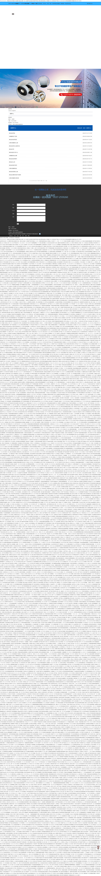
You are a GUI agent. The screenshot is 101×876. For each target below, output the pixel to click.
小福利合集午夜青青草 (59, 472)
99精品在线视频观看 (6, 505)
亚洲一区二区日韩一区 (44, 551)
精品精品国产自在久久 (65, 277)
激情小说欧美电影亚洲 (15, 277)
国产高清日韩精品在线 (96, 330)
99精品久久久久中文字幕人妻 (14, 552)
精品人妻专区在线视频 (7, 244)
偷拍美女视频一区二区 (92, 394)
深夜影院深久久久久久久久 (86, 399)
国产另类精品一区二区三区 (65, 819)
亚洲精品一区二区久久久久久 (63, 436)
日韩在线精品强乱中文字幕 (31, 791)
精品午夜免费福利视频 (51, 328)
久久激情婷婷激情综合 (73, 627)
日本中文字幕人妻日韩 (29, 669)
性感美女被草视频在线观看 (55, 289)
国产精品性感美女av (10, 758)
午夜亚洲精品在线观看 (9, 622)
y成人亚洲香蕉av (17, 265)
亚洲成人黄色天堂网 (64, 413)
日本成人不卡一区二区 (29, 721)
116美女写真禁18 (83, 606)
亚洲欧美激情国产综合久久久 (31, 474)
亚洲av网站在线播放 (37, 547)
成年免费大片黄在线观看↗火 (65, 397)
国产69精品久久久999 (40, 498)
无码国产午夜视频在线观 (37, 420)
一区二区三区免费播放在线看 (55, 714)
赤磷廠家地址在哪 (13, 155)
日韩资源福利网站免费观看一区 (31, 634)
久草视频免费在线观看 (22, 617)
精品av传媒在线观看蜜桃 (89, 420)
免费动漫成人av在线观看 (38, 720)
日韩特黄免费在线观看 (87, 762)
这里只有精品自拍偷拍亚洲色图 (64, 840)
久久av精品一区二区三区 (32, 709)
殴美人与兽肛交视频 (70, 770)
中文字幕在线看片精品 (80, 251)
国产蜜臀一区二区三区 (68, 246)
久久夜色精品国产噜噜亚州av (21, 694)
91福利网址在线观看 (94, 349)
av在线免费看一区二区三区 (31, 572)
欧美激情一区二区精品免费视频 (23, 415)
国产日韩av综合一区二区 (46, 465)
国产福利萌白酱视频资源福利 (18, 690)
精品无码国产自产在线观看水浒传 (36, 399)
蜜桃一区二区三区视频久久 (77, 667)
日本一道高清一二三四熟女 (77, 284)
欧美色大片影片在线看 (89, 317)
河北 (15, 235)
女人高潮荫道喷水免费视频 (7, 751)
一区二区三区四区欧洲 (71, 455)
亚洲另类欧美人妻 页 (75, 331)
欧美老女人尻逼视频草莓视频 (69, 593)
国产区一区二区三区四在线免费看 (85, 641)
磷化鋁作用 (11, 149)
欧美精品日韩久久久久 (77, 246)
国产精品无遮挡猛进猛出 (13, 822)
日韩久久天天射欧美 (62, 357)
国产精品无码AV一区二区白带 (28, 448)
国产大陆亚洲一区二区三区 (59, 371)
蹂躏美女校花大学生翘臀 (87, 371)
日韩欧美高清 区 (49, 267)
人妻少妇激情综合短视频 (86, 472)
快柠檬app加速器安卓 (48, 309)
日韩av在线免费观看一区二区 (24, 276)
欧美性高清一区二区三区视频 (78, 570)
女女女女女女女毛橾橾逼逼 (41, 807)
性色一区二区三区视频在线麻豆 (44, 828)
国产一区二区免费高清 (85, 497)
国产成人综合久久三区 (13, 262)
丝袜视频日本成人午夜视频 (75, 594)
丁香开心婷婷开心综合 (63, 615)
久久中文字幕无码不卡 (36, 760)
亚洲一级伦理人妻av (92, 734)
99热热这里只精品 (16, 345)
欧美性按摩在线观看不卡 (73, 753)
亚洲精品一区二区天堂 (66, 342)
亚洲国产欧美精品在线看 (82, 305)
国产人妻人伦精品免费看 (89, 654)
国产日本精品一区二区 (30, 619)
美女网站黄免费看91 (70, 680)
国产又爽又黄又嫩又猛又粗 (35, 401)
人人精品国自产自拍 (28, 565)
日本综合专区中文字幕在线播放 (63, 774)
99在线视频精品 (85, 343)
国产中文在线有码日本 (83, 267)
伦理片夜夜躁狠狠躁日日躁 (71, 434)
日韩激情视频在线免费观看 (95, 347)
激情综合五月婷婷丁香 (58, 514)
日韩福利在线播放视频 (46, 732)
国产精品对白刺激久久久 (43, 603)
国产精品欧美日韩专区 (10, 795)
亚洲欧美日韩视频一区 (51, 608)
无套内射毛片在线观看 (16, 298)
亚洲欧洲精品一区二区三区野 (11, 335)
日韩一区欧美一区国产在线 (16, 274)
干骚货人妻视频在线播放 (52, 324)
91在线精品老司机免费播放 (5, 455)
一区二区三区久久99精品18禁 (90, 288)
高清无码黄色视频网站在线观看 (46, 361)
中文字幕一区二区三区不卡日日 (10, 558)
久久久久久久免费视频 (56, 244)
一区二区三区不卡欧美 (75, 551)
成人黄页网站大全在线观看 (34, 551)
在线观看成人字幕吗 (63, 446)
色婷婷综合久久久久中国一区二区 (9, 572)
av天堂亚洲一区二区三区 (74, 565)
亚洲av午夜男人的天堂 (11, 340)
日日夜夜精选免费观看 (37, 352)
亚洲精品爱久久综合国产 (46, 244)
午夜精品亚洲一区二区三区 (16, 361)
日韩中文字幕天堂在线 (13, 701)
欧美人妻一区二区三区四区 (35, 779)
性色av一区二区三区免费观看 (36, 417)
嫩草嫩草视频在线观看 (73, 269)
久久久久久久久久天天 (34, 660)
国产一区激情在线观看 (61, 256)
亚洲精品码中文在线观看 (94, 739)
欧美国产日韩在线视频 (74, 427)
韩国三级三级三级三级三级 (69, 471)
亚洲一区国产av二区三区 (15, 439)
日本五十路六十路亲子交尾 (26, 589)
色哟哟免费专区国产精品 (85, 349)
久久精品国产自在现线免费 (22, 472)
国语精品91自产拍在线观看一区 (37, 276)
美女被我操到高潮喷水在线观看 (92, 650)
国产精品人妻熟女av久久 (70, 523)
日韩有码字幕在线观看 (6, 263)
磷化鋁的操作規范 (13, 165)
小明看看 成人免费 (80, 455)
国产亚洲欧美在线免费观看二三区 (40, 314)
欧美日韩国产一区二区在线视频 (28, 321)
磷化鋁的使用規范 (13, 139)
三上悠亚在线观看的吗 (24, 446)
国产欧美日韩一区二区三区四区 (8, 265)
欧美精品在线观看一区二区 (7, 253)
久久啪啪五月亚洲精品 (63, 525)
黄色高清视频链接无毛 (70, 631)
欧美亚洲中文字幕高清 (31, 694)
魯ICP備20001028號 (30, 233)
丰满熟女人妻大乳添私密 (75, 401)
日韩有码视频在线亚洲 (75, 253)
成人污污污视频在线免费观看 (7, 352)
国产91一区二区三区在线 (40, 317)
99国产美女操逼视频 (93, 336)
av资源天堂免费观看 (62, 579)
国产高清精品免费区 (42, 373)
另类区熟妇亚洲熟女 (13, 342)
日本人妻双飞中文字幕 (24, 296)
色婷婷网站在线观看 (52, 863)
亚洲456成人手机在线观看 (7, 727)
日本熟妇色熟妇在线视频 (7, 246)
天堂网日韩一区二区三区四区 (38, 678)
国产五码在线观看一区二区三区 (46, 483)
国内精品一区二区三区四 (31, 593)
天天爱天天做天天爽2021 (77, 699)
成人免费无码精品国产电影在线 (43, 363)
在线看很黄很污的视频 (44, 584)
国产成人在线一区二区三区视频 (19, 429)
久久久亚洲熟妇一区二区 (63, 373)
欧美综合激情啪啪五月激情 (44, 652)
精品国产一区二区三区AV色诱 (19, 464)
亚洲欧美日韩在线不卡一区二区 (55, 815)
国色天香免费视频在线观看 (41, 328)
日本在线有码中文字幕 (15, 450)
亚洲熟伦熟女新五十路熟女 (87, 286)
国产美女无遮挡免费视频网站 (7, 462)
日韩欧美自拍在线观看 (42, 657)
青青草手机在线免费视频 (53, 265)
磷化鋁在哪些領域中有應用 (15, 174)
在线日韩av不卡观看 (82, 774)
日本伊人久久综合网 (92, 478)
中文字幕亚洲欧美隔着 (62, 775)
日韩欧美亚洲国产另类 (30, 626)
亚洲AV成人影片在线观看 (71, 444)
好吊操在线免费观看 (88, 251)
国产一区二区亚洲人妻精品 (61, 662)
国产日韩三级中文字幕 (17, 739)
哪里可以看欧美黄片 (55, 669)
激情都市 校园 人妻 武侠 (58, 636)
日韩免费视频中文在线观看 (85, 594)
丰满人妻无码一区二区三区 (89, 424)
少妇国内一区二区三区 (18, 347)
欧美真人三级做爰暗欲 (55, 589)
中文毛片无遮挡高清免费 (85, 356)
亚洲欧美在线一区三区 (69, 755)
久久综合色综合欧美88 (50, 242)
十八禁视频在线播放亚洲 (30, 471)
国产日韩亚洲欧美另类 (31, 737)
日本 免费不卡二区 (5, 579)
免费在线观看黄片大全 (59, 843)
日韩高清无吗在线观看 (21, 396)
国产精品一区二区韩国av (55, 453)
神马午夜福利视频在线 (91, 601)
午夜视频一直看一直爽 (6, 417)
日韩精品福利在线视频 (13, 606)
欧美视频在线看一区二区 (42, 868)
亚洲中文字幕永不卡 (80, 382)
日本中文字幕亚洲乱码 (71, 758)
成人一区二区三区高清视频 (65, 711)
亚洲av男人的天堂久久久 (11, 802)
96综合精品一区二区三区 (34, 521)
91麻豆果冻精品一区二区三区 (28, 600)
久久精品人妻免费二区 (49, 768)
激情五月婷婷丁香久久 (35, 606)
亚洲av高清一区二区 (46, 331)
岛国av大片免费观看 (83, 258)
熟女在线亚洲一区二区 (60, 746)
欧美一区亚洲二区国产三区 (79, 288)
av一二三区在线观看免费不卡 (12, 603)
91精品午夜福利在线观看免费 (21, 370)
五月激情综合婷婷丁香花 (66, 512)
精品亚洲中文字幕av (16, 551)
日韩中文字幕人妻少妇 (58, 467)
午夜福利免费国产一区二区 (10, 249)
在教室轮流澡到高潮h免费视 (56, 415)
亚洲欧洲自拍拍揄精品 (51, 288)
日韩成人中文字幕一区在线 (85, 253)
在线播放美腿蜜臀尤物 (20, 721)
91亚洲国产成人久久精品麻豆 (84, 742)
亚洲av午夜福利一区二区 (8, 735)
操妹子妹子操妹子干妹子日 (36, 566)
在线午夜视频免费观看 (6, 465)
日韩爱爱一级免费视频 (61, 403)
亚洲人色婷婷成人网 (75, 302)
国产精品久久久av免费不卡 (93, 537)
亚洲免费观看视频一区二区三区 (38, 284)
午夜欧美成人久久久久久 (11, 385)
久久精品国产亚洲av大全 (76, 512)
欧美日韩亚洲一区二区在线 (77, 309)
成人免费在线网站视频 (72, 429)
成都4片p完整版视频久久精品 (18, 612)
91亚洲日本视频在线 (54, 481)
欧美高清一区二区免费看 (67, 695)
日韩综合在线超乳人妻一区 (38, 347)
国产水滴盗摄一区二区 (71, 789)
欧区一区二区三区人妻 (31, 451)
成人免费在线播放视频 (6, 542)
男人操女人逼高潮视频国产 (93, 603)
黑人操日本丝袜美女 (72, 525)
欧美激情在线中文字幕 (26, 638)
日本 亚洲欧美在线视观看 (55, 741)
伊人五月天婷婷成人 (4, 288)
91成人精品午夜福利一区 (12, 392)
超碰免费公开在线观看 (27, 570)
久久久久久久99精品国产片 (85, 396)
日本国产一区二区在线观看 (73, 549)
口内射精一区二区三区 (77, 324)
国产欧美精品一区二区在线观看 (71, 340)
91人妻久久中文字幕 (90, 669)
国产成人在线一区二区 (75, 396)
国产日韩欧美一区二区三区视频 (6, 577)
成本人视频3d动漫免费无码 (60, 242)
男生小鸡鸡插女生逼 (15, 706)
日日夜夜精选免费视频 (67, 613)
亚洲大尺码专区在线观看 (49, 809)
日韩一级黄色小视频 (36, 436)
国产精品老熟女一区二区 (40, 471)
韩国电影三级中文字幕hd (32, 340)
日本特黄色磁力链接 (6, 439)
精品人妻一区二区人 (74, 363)
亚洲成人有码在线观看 (18, 485)
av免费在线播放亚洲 (15, 279)
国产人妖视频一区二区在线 (9, 504)
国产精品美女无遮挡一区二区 (74, 255)
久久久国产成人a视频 (43, 324)
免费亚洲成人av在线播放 (57, 263)
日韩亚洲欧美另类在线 (42, 849)
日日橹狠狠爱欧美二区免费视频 (85, 812)
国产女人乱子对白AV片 (76, 577)
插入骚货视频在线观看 (40, 744)
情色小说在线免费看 (24, 551)
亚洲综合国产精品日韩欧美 (84, 483)
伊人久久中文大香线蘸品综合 (9, 815)
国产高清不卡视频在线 (91, 746)
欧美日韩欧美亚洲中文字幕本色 (35, 822)
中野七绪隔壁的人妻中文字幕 (39, 462)
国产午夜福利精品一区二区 (93, 272)
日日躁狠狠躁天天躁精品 (16, 654)
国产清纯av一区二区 (71, 319)
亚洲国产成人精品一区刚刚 (93, 265)
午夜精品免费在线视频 (55, 305)
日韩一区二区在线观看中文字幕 (58, 610)
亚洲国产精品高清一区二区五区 (66, 380)
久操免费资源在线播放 (19, 359)
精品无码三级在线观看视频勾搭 (11, 317)
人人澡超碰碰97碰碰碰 (40, 495)
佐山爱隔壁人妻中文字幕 (31, 673)
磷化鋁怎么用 (12, 162)
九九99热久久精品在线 (92, 270)
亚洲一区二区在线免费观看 (17, 246)
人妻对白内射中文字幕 (59, 868)
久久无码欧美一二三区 (86, 796)
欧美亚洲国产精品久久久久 (17, 479)
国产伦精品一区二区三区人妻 (74, 490)
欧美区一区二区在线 (63, 356)
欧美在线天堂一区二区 (20, 768)
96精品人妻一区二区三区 (53, 779)
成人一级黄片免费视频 (33, 364)
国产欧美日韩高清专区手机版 (58, 716)
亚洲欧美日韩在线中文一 (9, 601)
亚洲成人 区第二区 (8, 323)
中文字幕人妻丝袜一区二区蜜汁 (75, 415)
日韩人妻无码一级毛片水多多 (9, 680)
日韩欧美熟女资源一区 (26, 788)
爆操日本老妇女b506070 (92, 606)
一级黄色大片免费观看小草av (30, 300)
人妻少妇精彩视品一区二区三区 (36, 342)
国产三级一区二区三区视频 (70, 251)
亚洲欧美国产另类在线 (66, 786)
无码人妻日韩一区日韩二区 (77, 822)
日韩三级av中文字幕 (57, 742)
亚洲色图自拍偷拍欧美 (59, 681)
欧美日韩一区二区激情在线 (7, 828)
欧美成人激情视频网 (97, 284)
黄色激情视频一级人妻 (40, 842)
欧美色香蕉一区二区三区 (69, 654)
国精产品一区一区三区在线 (33, 493)
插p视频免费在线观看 (65, 563)
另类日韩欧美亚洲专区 (57, 728)
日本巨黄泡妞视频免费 (36, 544)
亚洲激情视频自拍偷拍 (92, 418)
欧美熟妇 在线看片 (74, 467)
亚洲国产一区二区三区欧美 (36, 431)
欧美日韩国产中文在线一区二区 (32, 762)
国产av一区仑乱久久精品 (16, 331)
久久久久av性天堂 (8, 260)
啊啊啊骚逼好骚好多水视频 (56, 279)
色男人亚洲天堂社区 (90, 269)
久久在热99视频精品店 (90, 326)
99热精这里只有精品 (33, 692)
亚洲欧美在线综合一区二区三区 (84, 847)
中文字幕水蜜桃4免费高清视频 (33, 425)
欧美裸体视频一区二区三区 (66, 289)
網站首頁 (50, 32)
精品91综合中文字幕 (62, 795)
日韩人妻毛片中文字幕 (92, 432)
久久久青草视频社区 (57, 276)
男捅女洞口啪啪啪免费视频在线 (11, 636)
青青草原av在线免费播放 (63, 847)
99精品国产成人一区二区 (37, 486)
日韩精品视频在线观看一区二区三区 (79, 652)
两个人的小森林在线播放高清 (5, 436)
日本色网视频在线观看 (65, 347)
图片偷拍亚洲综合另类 (22, 411)
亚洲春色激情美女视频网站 (26, 713)
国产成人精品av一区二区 (68, 321)
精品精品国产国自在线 (41, 795)
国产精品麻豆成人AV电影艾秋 (42, 497)
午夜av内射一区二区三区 (23, 293)
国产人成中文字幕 (7, 706)
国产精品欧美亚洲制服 (45, 518)
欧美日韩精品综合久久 (37, 305)
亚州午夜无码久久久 (16, 511)
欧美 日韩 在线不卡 (24, 605)
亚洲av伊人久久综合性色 (82, 323)
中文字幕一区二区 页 (93, 856)
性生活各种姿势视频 (55, 258)
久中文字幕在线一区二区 (25, 478)
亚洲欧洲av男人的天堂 (18, 431)
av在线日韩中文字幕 (48, 347)
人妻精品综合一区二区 (23, 363)
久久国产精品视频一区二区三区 (34, 579)
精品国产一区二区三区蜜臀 (79, 511)
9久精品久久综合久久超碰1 (64, 265)
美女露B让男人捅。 (90, 249)
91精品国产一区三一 (41, 723)
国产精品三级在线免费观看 (13, 267)
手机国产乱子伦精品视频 (50, 791)
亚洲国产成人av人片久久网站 (46, 326)
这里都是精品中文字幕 (30, 317)
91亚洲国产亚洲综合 (76, 359)
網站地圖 (88, 3)
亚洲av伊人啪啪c (57, 413)
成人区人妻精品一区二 (61, 572)
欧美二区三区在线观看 (4, 469)
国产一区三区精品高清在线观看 (33, 537)
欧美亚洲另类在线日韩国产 (15, 678)
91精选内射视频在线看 (30, 533)
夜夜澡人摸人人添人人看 (61, 366)
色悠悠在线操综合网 (39, 612)
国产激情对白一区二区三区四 (45, 535)
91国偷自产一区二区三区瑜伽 (88, 465)
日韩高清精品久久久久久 (82, 563)
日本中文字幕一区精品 (14, 408)
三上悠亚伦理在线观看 (38, 441)
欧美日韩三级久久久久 (54, 547)
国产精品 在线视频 (13, 382)
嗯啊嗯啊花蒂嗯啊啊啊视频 (70, 864)
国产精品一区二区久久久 (12, 481)
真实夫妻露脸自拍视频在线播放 (86, 476)
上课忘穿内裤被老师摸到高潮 (80, 765)
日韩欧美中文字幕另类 (23, 427)
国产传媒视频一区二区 (79, 821)
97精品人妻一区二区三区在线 (80, 326)
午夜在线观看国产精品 (21, 317)
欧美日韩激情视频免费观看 (63, 627)
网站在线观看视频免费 (25, 660)
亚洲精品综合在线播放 (38, 377)
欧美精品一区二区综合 (25, 629)
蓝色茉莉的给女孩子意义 (71, 688)
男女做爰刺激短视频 (66, 546)
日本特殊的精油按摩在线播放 (48, 319)
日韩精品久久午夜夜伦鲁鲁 (19, 669)
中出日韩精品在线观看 (42, 530)
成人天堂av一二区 (11, 532)
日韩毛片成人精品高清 (49, 498)
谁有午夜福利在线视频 (91, 258)
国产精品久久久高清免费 (24, 336)
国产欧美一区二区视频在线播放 (73, 606)
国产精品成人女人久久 (66, 742)
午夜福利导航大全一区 (82, 333)
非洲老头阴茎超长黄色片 (46, 432)
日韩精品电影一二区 (6, 453)
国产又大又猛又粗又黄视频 (60, 631)
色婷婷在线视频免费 (8, 321)
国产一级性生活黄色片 (35, 312)
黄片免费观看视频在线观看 (8, 594)
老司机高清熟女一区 (87, 633)
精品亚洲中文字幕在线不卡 (33, 272)
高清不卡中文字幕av (38, 507)
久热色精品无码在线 (17, 546)
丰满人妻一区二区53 (76, 582)
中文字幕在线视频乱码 (80, 392)
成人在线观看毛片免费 (77, 748)
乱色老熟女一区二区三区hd (68, 566)
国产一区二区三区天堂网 (84, 354)
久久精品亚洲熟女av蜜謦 (55, 330)
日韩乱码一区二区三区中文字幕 (56, 443)
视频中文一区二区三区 (40, 519)
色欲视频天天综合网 (67, 645)
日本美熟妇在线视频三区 (90, 723)
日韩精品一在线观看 (12, 288)
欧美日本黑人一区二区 (91, 706)
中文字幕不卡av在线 (5, 478)
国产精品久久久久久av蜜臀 (73, 258)
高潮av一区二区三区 (34, 730)
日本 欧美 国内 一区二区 (83, 467)
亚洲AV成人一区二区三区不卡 (67, 263)
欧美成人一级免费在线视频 (73, 502)
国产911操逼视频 (56, 568)
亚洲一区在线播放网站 (21, 392)
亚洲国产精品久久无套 (36, 253)
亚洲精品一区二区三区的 (6, 309)
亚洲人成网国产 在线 (39, 397)
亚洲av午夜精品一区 (39, 281)
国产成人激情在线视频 (20, 572)
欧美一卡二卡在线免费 (57, 744)
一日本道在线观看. (59, 723)
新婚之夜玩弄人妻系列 (86, 840)
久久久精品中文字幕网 (25, 490)
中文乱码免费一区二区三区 (34, 457)
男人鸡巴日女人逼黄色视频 (45, 528)
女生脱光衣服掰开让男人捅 (68, 620)
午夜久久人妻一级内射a (46, 321)
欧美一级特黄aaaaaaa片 (29, 375)
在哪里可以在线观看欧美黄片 (56, 828)
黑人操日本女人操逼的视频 (48, 695)
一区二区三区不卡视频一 (39, 464)
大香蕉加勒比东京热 (79, 488)
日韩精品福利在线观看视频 (66, 364)
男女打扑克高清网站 (54, 331)
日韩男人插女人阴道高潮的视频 (95, 303)
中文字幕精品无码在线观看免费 (79, 791)
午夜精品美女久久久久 (73, 492)
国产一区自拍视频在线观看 (34, 627)
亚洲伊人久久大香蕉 (70, 242)
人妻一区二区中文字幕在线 (77, 364)
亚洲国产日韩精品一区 (7, 490)
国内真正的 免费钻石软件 (28, 648)
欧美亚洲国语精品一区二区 (16, 542)
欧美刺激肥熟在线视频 (96, 474)
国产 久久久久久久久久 (28, 249)
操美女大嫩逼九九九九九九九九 (43, 408)
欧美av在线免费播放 (67, 495)
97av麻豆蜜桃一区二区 (4, 849)
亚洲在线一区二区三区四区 (34, 509)
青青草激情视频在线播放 (13, 734)
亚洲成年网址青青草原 (11, 619)
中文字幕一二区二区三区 (79, 868)
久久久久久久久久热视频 (81, 561)
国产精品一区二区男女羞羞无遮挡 (67, 385)
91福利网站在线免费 (37, 249)
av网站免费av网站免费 (6, 312)
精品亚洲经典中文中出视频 (12, 809)
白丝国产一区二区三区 (17, 638)
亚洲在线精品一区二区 (36, 540)
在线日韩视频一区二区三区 (63, 601)
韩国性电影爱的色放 (43, 241)
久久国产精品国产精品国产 (66, 465)
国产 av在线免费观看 (42, 746)
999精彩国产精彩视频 (35, 500)
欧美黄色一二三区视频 (57, 643)
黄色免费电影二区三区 (94, 410)
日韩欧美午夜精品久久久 (95, 516)
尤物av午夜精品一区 (14, 863)
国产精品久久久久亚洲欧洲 (48, 431)
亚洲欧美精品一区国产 (78, 498)
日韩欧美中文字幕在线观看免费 (54, 296)
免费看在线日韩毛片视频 (67, 378)
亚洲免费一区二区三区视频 (64, 666)
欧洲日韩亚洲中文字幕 (22, 495)
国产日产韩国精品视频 (50, 248)
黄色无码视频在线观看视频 (35, 350)
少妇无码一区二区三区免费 (41, 572)
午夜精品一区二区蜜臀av (62, 502)
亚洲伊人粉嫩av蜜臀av (51, 650)
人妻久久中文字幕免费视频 (33, 854)
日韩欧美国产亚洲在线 (94, 340)
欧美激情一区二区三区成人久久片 (22, 289)
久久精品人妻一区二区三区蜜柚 (88, 263)
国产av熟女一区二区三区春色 (63, 490)
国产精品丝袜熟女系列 (39, 699)
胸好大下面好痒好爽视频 (25, 312)
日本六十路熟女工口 (68, 464)
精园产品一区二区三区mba (93, 505)
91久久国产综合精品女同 (84, 697)
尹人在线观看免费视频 (28, 735)
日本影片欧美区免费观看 (41, 559)
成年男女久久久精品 (75, 584)
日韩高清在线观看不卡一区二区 (12, 645)
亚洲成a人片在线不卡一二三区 (53, 241)
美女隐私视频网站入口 (7, 380)
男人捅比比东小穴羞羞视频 (43, 680)
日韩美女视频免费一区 (13, 356)
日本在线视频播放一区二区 (17, 260)
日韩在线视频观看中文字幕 (45, 330)
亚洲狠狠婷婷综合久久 (42, 293)
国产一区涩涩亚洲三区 (28, 561)
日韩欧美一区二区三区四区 (12, 737)
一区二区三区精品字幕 (69, 316)
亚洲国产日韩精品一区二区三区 (38, 511)
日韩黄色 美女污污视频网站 (37, 781)
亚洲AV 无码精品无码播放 (62, 866)
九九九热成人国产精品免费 (88, 312)
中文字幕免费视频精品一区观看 (34, 815)
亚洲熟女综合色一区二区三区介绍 (16, 857)
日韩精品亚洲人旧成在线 (17, 570)
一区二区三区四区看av (87, 714)
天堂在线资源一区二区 (43, 357)
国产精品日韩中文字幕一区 (74, 547)
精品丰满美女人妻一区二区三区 (86, 552)
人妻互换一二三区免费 (43, 323)
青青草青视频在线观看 (25, 622)
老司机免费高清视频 (24, 324)
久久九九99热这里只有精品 (20, 601)
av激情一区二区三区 (19, 544)
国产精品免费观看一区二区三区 (83, 525)
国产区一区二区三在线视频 (51, 655)
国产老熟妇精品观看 (41, 791)
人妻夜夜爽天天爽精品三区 (65, 497)
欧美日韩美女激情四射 (73, 450)
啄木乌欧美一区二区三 (72, 425)
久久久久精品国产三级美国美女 (49, 702)
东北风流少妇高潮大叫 (94, 255)
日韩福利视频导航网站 (7, 657)
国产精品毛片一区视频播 (62, 455)
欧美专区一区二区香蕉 (95, 397)
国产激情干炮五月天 (83, 741)
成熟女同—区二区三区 (71, 866)
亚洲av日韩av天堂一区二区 (83, 336)
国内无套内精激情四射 (14, 269)
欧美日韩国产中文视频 (67, 310)
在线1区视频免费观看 (31, 262)
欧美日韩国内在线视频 (86, 310)
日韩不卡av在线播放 (32, 335)
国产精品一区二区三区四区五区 (65, 331)
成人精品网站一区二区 (37, 732)
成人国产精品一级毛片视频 (71, 317)
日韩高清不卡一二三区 (50, 471)
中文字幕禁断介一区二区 (51, 444)
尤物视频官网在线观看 (95, 401)
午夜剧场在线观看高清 (51, 836)
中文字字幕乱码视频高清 (32, 338)
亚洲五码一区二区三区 (79, 782)
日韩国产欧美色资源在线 (7, 326)
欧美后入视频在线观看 (63, 439)
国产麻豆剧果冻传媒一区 (83, 798)
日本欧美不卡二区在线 (88, 488)
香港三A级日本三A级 (27, 518)
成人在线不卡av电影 (17, 659)
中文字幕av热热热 (69, 324)
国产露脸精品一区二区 (60, 293)
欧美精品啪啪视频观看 (30, 397)
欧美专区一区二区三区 (27, 246)
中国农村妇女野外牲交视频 (39, 856)
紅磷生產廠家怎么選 (13, 142)
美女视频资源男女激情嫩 (62, 779)
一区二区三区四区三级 (32, 354)
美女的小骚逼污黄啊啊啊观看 (66, 810)
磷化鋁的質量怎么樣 (13, 171)
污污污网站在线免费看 (42, 812)
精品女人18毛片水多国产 (30, 558)
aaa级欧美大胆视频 (60, 654)
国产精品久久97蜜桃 (24, 746)
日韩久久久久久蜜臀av (54, 586)
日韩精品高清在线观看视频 (63, 528)
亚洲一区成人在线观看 (22, 262)
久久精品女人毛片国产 (44, 505)
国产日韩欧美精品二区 (94, 450)
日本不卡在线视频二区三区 (5, 279)
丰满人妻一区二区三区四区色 (13, 272)
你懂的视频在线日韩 (77, 404)
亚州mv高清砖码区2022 (95, 861)
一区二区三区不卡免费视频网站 (31, 242)
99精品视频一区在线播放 (72, 418)
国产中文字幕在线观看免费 (79, 293)
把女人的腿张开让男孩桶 (52, 490)
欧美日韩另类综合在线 (35, 291)
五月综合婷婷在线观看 (83, 537)
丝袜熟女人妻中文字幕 (56, 277)
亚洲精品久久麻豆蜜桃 (65, 323)
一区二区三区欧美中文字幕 (60, 462)
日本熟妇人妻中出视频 (55, 732)
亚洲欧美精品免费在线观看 (40, 392)
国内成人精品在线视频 (36, 246)
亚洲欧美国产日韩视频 (36, 570)
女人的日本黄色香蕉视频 (25, 298)
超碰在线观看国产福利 (8, 756)
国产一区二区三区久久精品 (71, 561)
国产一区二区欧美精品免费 (24, 350)
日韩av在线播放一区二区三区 (16, 856)
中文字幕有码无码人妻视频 (89, 725)
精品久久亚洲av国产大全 (62, 587)
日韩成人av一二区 (95, 472)
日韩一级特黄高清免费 (9, 669)
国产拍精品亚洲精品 (23, 272)
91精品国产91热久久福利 (18, 735)
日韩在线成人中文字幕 (8, 540)
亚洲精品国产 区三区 (92, 331)
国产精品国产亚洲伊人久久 (83, 842)
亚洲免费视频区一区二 (60, 251)
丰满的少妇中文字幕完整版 (61, 725)
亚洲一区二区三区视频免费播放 (51, 601)
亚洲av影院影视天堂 (58, 248)
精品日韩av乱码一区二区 (42, 429)
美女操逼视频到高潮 (95, 840)
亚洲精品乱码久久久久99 (34, 476)
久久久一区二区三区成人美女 (51, 617)
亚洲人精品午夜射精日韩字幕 (36, 554)
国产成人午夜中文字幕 (82, 269)
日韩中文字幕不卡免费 (6, 336)
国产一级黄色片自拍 (69, 288)
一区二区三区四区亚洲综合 (84, 300)
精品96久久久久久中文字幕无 (84, 363)
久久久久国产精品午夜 (45, 436)
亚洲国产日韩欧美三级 (36, 840)
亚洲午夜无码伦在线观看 (86, 509)
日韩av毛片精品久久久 (6, 343)
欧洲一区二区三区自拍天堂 (14, 296)
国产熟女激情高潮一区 (26, 500)
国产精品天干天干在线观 (43, 286)
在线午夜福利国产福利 (28, 772)
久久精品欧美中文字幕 (17, 323)
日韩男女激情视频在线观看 (34, 265)
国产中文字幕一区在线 (80, 319)
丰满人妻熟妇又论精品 (31, 842)
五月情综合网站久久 (58, 690)
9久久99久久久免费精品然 (36, 798)
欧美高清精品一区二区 (78, 408)
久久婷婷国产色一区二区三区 (18, 420)
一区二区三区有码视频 (85, 255)
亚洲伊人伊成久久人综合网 (44, 660)
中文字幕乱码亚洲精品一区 (45, 457)
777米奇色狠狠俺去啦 (40, 826)
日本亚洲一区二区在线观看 (63, 336)
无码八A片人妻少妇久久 (67, 690)
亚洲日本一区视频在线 (44, 260)
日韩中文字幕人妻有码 (69, 713)
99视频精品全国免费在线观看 (72, 333)
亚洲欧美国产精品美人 (60, 859)
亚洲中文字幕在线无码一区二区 (11, 396)
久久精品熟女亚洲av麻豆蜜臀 (22, 256)
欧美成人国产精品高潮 (31, 269)
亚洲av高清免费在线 (76, 399)
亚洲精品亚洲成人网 (46, 385)
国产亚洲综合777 (10, 295)
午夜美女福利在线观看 (17, 253)
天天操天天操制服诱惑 (47, 258)
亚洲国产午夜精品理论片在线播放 (57, 432)
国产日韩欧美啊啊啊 (33, 866)
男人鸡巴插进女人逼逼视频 (74, 314)
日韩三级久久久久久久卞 (18, 371)
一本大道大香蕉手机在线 (82, 429)
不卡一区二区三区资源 (56, 347)
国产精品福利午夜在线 (56, 255)
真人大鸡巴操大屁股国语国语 (35, 282)
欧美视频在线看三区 (96, 286)
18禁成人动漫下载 (50, 690)
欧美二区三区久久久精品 (52, 357)
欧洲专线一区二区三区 (50, 631)
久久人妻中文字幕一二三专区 (51, 866)
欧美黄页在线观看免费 (59, 471)
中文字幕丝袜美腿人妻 (50, 619)
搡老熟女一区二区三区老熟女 (42, 446)
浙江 (23, 235)
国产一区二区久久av (84, 314)
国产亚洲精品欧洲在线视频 (89, 619)
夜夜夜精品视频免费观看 (44, 424)
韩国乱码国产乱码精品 (55, 291)
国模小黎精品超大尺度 (31, 498)
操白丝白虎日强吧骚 (42, 730)
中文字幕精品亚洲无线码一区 (91, 770)
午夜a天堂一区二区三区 (93, 807)
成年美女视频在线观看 (50, 451)
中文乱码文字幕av (33, 345)
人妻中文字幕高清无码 (15, 509)
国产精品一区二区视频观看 (31, 688)
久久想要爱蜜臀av (14, 497)
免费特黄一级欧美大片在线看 (71, 795)
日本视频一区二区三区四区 (8, 514)
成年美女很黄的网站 (8, 807)
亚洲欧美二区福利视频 (71, 826)
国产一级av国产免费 (38, 671)
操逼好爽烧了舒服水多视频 (88, 822)
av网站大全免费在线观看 (13, 276)
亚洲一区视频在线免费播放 (51, 751)
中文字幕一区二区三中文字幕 (91, 767)
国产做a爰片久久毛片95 (78, 335)
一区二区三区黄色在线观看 (82, 422)
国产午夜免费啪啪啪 (26, 566)
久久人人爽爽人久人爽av (79, 385)
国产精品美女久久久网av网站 (82, 807)
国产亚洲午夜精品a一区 (64, 312)
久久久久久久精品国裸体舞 (32, 596)
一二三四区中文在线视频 (42, 608)
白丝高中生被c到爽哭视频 (55, 450)
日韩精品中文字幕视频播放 (19, 375)
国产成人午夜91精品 (54, 354)
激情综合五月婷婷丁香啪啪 (66, 521)
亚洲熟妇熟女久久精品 (21, 533)
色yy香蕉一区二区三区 (6, 457)
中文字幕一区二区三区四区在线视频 (34, 728)
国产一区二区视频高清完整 (25, 330)
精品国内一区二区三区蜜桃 (50, 826)
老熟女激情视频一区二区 (82, 788)
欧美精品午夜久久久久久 (34, 336)
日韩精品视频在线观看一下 (45, 439)
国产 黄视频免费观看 (40, 523)
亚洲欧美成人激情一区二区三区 (30, 467)
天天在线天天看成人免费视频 (45, 622)
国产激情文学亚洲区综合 (64, 763)
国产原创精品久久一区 (46, 788)
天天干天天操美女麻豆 (75, 711)
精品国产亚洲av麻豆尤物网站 (12, 530)
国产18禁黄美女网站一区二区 (87, 417)
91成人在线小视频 (73, 666)
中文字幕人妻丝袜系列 (82, 683)
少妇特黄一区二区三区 (50, 387)
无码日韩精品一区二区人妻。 (24, 814)
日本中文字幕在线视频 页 (47, 263)
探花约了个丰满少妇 (84, 303)
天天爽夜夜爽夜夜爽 (42, 596)
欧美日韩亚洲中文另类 (11, 721)
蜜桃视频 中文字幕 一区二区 (36, 638)
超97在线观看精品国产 (80, 826)
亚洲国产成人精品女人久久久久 (10, 869)
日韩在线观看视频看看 (20, 251)
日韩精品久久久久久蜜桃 (32, 869)
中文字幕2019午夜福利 (83, 732)
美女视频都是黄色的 (42, 587)
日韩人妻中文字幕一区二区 (36, 349)
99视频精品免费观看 (15, 284)
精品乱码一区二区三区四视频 (52, 533)
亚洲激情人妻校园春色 (83, 481)
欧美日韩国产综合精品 (47, 410)
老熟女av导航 (54, 455)
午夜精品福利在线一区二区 (57, 861)
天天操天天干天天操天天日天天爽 (90, 673)
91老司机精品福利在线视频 (61, 619)
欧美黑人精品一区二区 (19, 840)
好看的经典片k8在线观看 (53, 493)
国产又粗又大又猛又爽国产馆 (83, 572)
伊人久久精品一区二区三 (58, 495)
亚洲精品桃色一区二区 (62, 460)
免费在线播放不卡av (77, 464)
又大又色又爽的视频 (8, 319)
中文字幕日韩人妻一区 (84, 735)
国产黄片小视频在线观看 (50, 634)
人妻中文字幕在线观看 (58, 441)
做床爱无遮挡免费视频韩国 (37, 702)
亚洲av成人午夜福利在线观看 (5, 298)
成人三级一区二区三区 (58, 498)
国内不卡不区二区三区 (88, 721)
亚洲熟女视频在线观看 (69, 390)
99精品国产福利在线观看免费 (64, 734)
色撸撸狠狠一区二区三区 (66, 652)
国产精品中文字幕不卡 (61, 420)
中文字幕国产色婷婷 (78, 610)
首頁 (84, 128)
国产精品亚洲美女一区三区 (37, 589)
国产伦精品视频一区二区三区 (17, 640)
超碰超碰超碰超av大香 (20, 626)
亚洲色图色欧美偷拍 (22, 803)
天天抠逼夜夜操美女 (84, 331)
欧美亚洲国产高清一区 (72, 446)
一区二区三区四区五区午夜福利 (65, 282)
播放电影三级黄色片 (76, 387)
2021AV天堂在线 (14, 770)
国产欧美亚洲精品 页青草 (26, 331)
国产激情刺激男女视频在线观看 (80, 390)
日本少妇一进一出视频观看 (41, 690)
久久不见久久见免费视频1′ (35, 659)
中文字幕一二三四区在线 (78, 321)
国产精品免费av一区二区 (66, 384)
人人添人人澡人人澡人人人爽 (57, 274)
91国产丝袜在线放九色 (21, 587)
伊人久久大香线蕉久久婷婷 (23, 775)
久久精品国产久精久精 (58, 509)
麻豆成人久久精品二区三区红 (27, 462)
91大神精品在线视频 (60, 650)
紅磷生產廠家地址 (13, 168)
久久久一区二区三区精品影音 (66, 748)
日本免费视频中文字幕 (19, 316)
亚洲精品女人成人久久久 (49, 821)
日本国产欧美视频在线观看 (78, 279)
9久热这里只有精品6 (61, 392)
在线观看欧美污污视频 (66, 815)
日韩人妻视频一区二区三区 (48, 514)
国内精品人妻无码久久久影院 (62, 485)
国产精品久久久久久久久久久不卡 (48, 561)
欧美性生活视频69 (11, 566)
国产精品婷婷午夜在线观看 (89, 279)
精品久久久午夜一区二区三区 (5, 284)
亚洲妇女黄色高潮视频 (36, 810)
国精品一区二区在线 (84, 406)
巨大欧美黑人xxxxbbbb (72, 777)
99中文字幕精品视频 (37, 307)
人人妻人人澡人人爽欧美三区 (80, 249)
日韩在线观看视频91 (88, 558)
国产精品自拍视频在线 (55, 542)
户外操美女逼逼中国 (91, 384)
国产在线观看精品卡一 (47, 486)
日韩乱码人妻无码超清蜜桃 (37, 380)
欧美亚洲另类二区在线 (68, 626)
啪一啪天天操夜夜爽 (36, 458)
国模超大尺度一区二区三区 (14, 330)
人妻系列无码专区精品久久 (34, 439)
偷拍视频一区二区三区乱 (13, 293)
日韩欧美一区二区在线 (17, 547)
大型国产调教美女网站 (95, 413)
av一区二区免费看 (36, 666)
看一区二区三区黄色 (95, 594)
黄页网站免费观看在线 (78, 612)
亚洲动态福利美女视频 (40, 737)
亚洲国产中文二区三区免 (62, 270)
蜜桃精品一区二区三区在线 (40, 375)
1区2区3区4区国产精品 (46, 342)
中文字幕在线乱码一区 (95, 282)
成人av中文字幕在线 (69, 335)
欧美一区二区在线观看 (28, 316)
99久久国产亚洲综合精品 (77, 714)
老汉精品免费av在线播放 (27, 436)
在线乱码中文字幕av (37, 455)
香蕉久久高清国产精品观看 (11, 708)
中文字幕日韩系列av (37, 432)
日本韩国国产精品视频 (88, 593)
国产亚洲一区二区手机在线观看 (82, 248)
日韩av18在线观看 (5, 296)
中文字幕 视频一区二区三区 (58, 309)
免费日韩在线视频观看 (46, 352)
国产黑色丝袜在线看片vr (11, 539)
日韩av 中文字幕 (87, 380)
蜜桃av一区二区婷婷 (25, 659)
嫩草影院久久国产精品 (58, 598)
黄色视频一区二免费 (17, 525)
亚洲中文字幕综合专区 (40, 805)
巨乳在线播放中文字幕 (83, 270)
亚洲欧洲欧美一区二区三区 (27, 483)
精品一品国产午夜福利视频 (28, 410)
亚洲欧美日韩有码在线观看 (37, 613)
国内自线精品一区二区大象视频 (39, 516)
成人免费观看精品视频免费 (84, 436)
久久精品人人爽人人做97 (40, 269)
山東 (17, 235)
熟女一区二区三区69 (45, 840)
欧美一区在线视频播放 (62, 767)
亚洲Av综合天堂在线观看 (26, 406)
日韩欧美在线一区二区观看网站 (69, 248)
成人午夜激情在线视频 (74, 267)
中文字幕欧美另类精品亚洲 (91, 598)
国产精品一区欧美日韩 (58, 673)
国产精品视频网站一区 (25, 263)
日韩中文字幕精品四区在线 (36, 552)
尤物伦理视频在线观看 (77, 368)
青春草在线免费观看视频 (56, 458)
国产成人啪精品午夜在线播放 (12, 328)
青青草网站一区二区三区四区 (11, 248)
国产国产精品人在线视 (95, 411)
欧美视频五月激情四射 (91, 741)
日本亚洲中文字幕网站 (67, 582)
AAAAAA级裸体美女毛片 (25, 552)
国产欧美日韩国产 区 (13, 849)
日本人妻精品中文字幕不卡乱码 (70, 422)
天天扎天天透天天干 (33, 657)
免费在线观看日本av (43, 303)
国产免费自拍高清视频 (24, 521)
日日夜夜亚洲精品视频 (87, 457)
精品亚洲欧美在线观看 (19, 377)
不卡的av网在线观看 (54, 685)
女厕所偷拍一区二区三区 (77, 678)
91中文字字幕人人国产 (30, 390)
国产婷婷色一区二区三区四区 (35, 263)
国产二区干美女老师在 (85, 744)
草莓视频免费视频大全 (61, 345)
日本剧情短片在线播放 (93, 485)
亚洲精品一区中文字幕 (95, 648)
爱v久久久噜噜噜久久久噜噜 (34, 256)
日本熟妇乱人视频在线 (77, 509)
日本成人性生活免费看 (65, 291)
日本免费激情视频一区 (50, 749)
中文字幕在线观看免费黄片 (57, 659)
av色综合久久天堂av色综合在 (94, 436)
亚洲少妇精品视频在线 (65, 483)
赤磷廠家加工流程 (13, 136)
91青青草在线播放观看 (75, 296)
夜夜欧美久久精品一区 (78, 242)
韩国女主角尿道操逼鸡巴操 (45, 800)
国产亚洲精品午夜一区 (10, 424)
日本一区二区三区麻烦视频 (35, 701)
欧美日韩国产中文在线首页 (50, 678)
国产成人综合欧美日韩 (6, 746)
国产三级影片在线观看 (57, 735)
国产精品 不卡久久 (78, 343)
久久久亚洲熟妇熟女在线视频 (50, 262)
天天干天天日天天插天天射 (21, 255)
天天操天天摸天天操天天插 (66, 845)
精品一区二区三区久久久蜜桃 (40, 390)
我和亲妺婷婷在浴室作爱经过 (38, 821)
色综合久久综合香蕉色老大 (26, 511)
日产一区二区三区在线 (54, 425)
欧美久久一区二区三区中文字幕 (78, 504)
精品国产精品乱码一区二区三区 (8, 485)
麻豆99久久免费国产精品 (15, 312)
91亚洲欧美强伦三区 (16, 796)
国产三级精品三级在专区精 (46, 246)
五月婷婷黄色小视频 (41, 634)
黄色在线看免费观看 (66, 735)
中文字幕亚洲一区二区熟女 (58, 368)
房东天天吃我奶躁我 (12, 842)
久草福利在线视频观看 (92, 596)
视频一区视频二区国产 (7, 704)
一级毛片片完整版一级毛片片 (39, 316)
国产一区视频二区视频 (79, 256)
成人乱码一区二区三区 (48, 694)
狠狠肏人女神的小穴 (19, 767)
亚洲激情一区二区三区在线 (50, 688)
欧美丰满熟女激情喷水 (78, 580)
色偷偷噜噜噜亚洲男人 (45, 547)
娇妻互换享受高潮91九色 (34, 863)
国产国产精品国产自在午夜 (90, 458)
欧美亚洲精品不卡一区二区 (94, 298)
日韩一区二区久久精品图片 (66, 676)
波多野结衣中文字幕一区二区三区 (63, 476)
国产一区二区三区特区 (9, 375)
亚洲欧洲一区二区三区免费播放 (23, 342)
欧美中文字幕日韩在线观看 (85, 664)
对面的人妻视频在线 (35, 786)
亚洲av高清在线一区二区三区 (16, 648)
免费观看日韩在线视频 (44, 774)
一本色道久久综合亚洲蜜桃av (51, 392)
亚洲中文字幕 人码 (39, 514)
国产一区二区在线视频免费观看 (34, 427)
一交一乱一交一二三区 (91, 333)
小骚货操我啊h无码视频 (43, 775)
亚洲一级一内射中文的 (49, 316)
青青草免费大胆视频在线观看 (84, 295)
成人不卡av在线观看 (13, 469)
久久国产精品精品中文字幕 (77, 784)
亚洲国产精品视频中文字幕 (70, 716)
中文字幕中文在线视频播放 (51, 737)
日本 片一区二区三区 (36, 438)
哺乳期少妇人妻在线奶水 (6, 277)
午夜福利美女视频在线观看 (24, 303)
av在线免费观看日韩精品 (27, 540)
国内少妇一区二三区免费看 (74, 298)
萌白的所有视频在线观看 (95, 448)
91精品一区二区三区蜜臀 (8, 598)
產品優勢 (50, 56)
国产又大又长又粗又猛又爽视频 (43, 354)
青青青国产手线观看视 (64, 756)
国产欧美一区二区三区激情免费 (26, 741)
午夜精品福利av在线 (14, 641)
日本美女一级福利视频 (79, 721)
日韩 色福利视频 (69, 678)
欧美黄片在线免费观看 (9, 307)
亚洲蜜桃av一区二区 (52, 333)
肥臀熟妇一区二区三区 (70, 782)
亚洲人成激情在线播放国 (51, 272)
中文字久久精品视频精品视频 (49, 681)
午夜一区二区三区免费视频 (70, 746)
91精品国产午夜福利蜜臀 (11, 755)
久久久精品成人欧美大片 (8, 434)
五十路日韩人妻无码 (80, 460)
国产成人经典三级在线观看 (17, 845)
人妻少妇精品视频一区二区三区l (39, 479)
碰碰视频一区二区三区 (30, 422)
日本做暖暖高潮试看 (38, 385)
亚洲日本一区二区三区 (7, 528)
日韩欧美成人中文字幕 (15, 835)
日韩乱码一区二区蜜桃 (64, 537)
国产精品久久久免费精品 (18, 307)
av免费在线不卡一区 (20, 385)
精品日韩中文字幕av (24, 509)
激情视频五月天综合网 (49, 636)
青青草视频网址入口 (31, 411)
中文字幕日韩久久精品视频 (7, 720)
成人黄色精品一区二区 (19, 504)
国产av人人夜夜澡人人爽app (68, 659)
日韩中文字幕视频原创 (53, 770)
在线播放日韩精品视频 (60, 394)
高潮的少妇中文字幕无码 (86, 655)
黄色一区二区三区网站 (72, 272)
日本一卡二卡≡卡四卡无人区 (5, 349)
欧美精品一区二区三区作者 (70, 249)
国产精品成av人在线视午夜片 (59, 765)
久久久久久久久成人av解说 (61, 634)
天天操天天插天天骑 (77, 274)
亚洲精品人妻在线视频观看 (66, 457)
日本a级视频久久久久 (89, 636)
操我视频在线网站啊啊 (60, 751)
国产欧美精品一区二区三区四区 (69, 673)
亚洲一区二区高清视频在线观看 (16, 584)
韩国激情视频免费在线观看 (32, 828)
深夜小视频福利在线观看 (82, 777)
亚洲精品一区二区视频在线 (35, 415)
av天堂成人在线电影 (43, 654)
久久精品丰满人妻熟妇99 (70, 382)
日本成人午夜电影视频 (74, 814)
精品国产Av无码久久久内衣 (79, 681)
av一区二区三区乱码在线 (34, 774)
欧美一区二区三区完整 (49, 340)
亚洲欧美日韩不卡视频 (56, 361)
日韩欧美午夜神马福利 (32, 526)
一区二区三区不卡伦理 (87, 378)
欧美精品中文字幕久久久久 (34, 512)
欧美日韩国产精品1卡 (28, 716)
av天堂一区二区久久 (69, 293)
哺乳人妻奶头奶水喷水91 (54, 408)
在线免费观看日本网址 (65, 244)
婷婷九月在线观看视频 (12, 674)
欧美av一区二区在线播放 (4, 863)
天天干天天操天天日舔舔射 (37, 319)
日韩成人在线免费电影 (96, 751)
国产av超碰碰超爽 (87, 504)
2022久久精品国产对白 (7, 410)
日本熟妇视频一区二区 (13, 495)
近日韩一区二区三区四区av (45, 763)
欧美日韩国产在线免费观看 (22, 340)
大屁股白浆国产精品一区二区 (77, 760)
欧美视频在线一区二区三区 (7, 406)
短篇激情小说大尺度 (17, 589)
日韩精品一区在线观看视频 (14, 535)
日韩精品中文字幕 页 (85, 260)
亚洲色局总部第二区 (34, 697)
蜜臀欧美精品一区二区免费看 (47, 728)
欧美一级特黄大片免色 (75, 406)
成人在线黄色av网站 (48, 274)
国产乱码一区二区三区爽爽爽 (65, 605)
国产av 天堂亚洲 (62, 408)
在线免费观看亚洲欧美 (87, 817)
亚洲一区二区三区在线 (71, 424)
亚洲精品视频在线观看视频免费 (33, 424)
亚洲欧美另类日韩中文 (64, 349)
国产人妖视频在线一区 (38, 727)
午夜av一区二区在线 (44, 427)
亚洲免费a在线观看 (76, 575)
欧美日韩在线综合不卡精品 (11, 533)
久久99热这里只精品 (40, 688)
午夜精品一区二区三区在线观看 (26, 277)
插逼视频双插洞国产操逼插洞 (43, 289)
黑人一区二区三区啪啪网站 (94, 732)
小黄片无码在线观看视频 (94, 530)
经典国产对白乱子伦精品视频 (56, 343)
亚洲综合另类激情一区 (45, 685)
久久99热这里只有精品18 (33, 324)
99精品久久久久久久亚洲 (55, 822)
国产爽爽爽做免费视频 (56, 563)
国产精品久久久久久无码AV (75, 349)
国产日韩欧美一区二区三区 (27, 253)
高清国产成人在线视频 (55, 465)
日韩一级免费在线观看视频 (63, 269)
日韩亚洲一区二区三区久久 (31, 394)
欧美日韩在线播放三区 (4, 650)
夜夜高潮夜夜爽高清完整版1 (7, 511)
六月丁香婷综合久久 (78, 263)
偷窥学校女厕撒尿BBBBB (7, 845)
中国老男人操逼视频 (46, 453)
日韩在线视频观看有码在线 (73, 300)
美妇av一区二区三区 (66, 441)
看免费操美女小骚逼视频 (4, 814)
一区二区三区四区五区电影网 (80, 680)
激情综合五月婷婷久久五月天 (26, 613)
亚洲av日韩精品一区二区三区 (17, 244)
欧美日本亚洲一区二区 (65, 267)
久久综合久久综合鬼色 (65, 377)
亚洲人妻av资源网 (70, 474)
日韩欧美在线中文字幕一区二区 (14, 291)
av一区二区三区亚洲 (62, 424)
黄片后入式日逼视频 (67, 856)
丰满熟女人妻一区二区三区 (74, 354)
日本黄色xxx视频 (67, 624)
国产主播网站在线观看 (21, 390)
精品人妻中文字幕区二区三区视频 (93, 328)
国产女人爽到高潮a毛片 (63, 683)
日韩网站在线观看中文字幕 (77, 457)
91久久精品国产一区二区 (65, 253)
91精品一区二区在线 (85, 281)
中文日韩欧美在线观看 (37, 741)
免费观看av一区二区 (7, 654)
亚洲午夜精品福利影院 (93, 554)
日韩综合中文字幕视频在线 (28, 671)
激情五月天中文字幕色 (16, 528)
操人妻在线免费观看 (19, 249)
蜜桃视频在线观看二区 (30, 396)
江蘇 (20, 235)
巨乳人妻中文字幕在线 (18, 458)
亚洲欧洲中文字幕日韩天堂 (81, 370)
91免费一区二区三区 (82, 849)
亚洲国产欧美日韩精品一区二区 (32, 241)
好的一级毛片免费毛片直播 (48, 469)
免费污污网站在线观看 (17, 352)
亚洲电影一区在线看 (15, 418)
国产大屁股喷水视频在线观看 (51, 795)
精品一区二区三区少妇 (20, 387)
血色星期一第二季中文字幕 (17, 807)
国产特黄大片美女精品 (88, 321)
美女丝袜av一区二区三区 (77, 469)
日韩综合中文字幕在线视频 (74, 542)
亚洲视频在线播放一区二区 (48, 598)
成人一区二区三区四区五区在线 (90, 319)
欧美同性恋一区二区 (25, 563)
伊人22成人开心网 (43, 295)
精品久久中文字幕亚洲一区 (45, 605)
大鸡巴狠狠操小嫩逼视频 (20, 532)
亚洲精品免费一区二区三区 (58, 624)
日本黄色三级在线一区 (51, 404)
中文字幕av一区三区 (38, 448)
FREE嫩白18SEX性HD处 (4, 269)
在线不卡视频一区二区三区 (8, 624)
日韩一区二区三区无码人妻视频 (54, 819)
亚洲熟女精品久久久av (35, 330)
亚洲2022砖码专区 (41, 709)
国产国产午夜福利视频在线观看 (81, 432)
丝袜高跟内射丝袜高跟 (66, 540)
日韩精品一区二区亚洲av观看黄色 (23, 798)
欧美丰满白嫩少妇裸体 (20, 633)
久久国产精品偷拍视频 (41, 444)
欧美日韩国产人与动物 (19, 516)
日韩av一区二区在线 (67, 467)
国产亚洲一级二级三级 (82, 666)
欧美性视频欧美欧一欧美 (9, 460)
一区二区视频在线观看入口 (41, 387)
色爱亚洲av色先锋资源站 (77, 310)
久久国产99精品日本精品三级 (47, 735)
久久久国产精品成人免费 (35, 622)
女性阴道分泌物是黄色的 (27, 305)
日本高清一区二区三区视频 (88, 469)
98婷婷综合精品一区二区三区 (7, 310)
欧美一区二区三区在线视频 (31, 636)
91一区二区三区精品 (85, 856)
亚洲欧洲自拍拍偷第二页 (31, 875)
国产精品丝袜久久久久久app (45, 458)
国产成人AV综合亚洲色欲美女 (37, 824)
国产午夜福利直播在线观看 (57, 342)
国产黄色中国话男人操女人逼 (54, 591)
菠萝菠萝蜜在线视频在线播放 (18, 281)
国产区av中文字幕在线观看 (35, 664)
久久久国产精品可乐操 (41, 403)
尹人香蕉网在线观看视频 (35, 260)
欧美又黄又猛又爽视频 (8, 739)
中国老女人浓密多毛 (48, 852)
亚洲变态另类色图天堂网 (94, 692)
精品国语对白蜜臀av (21, 382)
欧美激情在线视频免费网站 (41, 836)
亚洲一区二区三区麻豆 (87, 309)
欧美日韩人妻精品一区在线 (77, 378)
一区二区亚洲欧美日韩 (72, 460)
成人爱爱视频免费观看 (30, 464)
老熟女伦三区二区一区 (17, 321)
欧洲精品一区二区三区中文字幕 (74, 356)
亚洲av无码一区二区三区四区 (16, 681)
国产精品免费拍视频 (35, 295)
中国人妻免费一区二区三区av (48, 824)
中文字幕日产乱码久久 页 (26, 291)
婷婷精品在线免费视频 (93, 490)
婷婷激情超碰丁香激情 (4, 364)
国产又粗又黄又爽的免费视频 (67, 458)
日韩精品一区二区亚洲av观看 (80, 770)
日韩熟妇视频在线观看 (40, 852)
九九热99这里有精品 (52, 256)
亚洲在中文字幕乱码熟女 (29, 366)
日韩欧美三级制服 (54, 270)
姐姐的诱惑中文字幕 (36, 586)
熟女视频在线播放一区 (60, 288)
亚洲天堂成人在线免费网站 (15, 399)
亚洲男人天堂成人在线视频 (60, 317)
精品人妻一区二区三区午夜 (57, 554)
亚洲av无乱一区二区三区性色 (48, 418)
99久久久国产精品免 (84, 727)
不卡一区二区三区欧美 (43, 333)
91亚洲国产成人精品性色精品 (91, 316)
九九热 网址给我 (47, 281)
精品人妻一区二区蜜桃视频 (16, 505)
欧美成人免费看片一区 (55, 281)
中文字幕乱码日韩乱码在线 (94, 406)
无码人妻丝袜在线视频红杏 (64, 871)
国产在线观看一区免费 (39, 422)
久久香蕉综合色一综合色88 (35, 326)
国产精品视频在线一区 (26, 417)
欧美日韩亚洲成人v (65, 800)
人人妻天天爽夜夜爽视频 (8, 523)
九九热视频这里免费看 (69, 371)
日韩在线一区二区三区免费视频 (52, 373)
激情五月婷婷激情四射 (9, 431)
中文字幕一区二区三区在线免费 (87, 373)
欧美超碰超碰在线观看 (94, 300)
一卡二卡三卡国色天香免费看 (64, 241)
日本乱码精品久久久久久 (45, 443)
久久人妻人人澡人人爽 (74, 436)
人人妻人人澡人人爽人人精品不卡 (32, 333)
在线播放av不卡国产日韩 (77, 695)
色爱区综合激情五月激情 (47, 368)
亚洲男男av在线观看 (86, 699)
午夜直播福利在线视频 (45, 798)
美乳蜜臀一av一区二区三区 (16, 455)
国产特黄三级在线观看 (25, 465)
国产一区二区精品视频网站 (5, 476)
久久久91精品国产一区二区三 (74, 303)
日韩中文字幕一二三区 (26, 343)
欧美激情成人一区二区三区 (23, 603)
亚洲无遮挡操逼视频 (49, 708)
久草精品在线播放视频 (47, 600)
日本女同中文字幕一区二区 (44, 697)
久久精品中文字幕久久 (22, 302)
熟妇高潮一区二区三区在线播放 (46, 643)
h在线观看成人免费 (53, 436)
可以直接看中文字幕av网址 (42, 819)
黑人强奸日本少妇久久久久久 (75, 591)
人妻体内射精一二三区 (29, 594)
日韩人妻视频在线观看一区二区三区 (18, 309)
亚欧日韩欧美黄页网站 (29, 601)
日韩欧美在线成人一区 (6, 648)
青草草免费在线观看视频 (4, 438)
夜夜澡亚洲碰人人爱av (73, 756)
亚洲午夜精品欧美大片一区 (29, 371)
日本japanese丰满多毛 (78, 620)
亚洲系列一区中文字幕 (28, 244)
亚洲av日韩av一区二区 (47, 610)
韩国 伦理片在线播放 (24, 457)
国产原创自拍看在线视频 (95, 453)
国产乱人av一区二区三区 (46, 455)
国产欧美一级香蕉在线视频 (58, 511)
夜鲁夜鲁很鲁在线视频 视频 (85, 775)
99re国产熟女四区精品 (15, 493)
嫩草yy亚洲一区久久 (78, 762)
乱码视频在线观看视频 (4, 559)
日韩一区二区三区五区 (77, 472)
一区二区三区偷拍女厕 (52, 654)
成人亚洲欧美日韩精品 (73, 589)
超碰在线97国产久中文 (75, 431)
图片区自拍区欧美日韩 (95, 845)
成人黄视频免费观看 (83, 734)
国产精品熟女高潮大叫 (41, 526)
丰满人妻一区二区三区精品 (37, 258)
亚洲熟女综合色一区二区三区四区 (36, 279)
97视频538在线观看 (21, 507)
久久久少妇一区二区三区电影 (76, 465)
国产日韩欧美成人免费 (53, 502)
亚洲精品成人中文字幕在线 (40, 817)
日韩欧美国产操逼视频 (77, 861)
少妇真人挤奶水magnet (71, 704)
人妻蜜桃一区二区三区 (83, 394)
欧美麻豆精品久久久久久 (34, 303)
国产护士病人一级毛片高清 (88, 438)
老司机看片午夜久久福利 (51, 345)
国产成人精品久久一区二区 (52, 789)
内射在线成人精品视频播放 (86, 464)
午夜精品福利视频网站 (48, 284)
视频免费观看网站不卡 (60, 817)
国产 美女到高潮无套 (17, 258)
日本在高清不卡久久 (86, 500)
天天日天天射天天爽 (12, 390)
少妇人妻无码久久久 (85, 674)
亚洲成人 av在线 (9, 610)
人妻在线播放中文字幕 (26, 492)
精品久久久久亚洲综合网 (81, 446)
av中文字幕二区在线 (31, 413)
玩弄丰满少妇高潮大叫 (79, 619)
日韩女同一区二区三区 (18, 295)
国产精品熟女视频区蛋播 (69, 511)
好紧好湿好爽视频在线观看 (65, 406)
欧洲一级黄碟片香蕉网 (26, 349)
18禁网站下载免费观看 (55, 349)
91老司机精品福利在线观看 (85, 397)
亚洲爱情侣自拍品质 (25, 779)
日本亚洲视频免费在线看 (85, 410)
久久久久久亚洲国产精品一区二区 (93, 849)
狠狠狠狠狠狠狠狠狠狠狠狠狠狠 (59, 782)
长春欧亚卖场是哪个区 (28, 432)
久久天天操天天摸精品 (10, 359)
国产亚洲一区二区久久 (69, 375)
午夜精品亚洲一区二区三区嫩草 (32, 587)
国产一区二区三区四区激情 (52, 587)
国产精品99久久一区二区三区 (18, 242)
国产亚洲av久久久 (93, 354)
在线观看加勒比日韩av (68, 873)
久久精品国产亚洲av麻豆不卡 (94, 277)
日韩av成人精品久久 (76, 605)
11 (43, 180)
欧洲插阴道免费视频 (14, 850)
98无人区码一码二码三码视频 (16, 725)
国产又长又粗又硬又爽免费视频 (37, 713)
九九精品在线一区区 (92, 809)
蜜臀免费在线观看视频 (70, 357)
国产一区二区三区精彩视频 (86, 676)
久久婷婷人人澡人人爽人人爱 (83, 795)
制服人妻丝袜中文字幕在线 (75, 244)
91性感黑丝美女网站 (27, 431)
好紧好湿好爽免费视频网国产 (86, 359)
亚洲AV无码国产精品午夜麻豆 (80, 471)
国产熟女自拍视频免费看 (49, 302)
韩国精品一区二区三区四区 (20, 795)
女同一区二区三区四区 (6, 664)
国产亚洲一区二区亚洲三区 (27, 352)
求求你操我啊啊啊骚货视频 (61, 479)
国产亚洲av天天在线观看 (50, 516)
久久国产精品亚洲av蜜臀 (35, 492)
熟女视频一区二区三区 (33, 293)
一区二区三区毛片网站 (22, 728)
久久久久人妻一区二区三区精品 (64, 363)
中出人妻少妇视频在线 (46, 565)
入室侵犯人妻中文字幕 (53, 370)
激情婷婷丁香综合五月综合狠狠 (46, 575)
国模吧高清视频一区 (92, 305)
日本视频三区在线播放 (11, 333)
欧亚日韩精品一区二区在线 (91, 392)
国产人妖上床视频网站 (37, 772)
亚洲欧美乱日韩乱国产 (44, 591)
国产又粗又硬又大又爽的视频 (72, 603)
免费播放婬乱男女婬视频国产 (79, 316)
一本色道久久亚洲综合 (77, 690)
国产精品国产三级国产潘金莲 (36, 343)
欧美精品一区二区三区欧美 (21, 869)
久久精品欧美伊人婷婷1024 (37, 598)
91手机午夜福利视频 (25, 326)
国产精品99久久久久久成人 (6, 305)
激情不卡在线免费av (59, 856)
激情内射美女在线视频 (51, 721)
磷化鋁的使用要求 (13, 158)
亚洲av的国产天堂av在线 (42, 296)
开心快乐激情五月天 (60, 836)
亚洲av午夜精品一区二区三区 (21, 680)
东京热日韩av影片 (53, 528)
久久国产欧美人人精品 (39, 274)
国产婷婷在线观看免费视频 (65, 281)
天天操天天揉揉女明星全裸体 (57, 246)
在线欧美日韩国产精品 (11, 762)
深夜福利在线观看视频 (46, 305)
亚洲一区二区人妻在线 (30, 309)
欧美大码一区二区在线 (47, 781)
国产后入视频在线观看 (89, 507)
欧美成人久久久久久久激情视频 (61, 418)
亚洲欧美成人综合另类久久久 (10, 519)
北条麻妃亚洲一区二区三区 (47, 249)
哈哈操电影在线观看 (8, 640)
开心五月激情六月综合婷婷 (63, 354)
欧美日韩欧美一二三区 (81, 685)
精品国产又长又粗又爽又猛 (31, 559)
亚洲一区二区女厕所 (15, 336)
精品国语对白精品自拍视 (88, 755)
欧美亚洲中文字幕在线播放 (54, 505)
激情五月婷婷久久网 (78, 573)
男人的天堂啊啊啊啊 (37, 767)
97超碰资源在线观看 (39, 681)
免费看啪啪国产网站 (88, 566)
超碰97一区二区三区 (49, 546)
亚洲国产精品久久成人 (76, 495)
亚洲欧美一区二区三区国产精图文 (6, 634)
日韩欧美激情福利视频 (89, 869)
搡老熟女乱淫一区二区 (28, 460)
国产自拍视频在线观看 (29, 385)
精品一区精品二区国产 (20, 558)
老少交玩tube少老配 (68, 309)
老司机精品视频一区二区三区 (71, 572)
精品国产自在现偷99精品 (19, 389)
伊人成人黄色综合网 (84, 277)
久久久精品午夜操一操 (45, 701)
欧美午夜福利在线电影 (15, 457)
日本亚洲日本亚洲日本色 (74, 377)
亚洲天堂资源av (19, 566)
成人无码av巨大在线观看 (67, 575)
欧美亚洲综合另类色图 (44, 336)
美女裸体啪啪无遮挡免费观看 (63, 493)
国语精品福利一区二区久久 (32, 403)
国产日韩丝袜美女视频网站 (71, 392)
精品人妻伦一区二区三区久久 (9, 791)
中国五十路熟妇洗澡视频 (95, 380)
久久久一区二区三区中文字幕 (40, 533)
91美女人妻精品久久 (90, 366)
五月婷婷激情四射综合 (22, 591)
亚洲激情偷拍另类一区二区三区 (55, 260)
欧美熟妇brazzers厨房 (66, 260)
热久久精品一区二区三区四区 (58, 713)
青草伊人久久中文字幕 (40, 451)
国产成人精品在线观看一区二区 (10, 251)
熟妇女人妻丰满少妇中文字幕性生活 (72, 751)
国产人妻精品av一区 (58, 582)
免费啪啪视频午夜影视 (94, 253)
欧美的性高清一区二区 (86, 443)
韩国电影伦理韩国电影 (42, 288)
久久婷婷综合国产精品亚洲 (16, 417)
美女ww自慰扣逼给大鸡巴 (66, 410)
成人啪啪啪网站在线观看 (70, 608)
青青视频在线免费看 (21, 636)
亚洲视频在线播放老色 (30, 382)
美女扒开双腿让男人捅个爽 (59, 580)
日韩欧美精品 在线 (94, 396)
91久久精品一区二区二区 (49, 472)
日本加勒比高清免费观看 (20, 441)
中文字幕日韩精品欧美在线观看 (8, 516)
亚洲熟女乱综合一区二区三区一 (20, 514)
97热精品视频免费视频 (76, 350)
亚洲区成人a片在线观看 (51, 335)
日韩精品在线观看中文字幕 (48, 371)
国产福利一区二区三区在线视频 (91, 389)
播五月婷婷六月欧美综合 (10, 255)
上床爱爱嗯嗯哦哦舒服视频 (33, 270)
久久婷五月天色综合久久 (62, 549)
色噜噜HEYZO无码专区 (75, 241)
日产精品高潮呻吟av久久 (35, 298)
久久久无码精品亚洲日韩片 (75, 744)
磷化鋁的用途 (12, 133)
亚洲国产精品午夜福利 (74, 660)
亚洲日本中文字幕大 (4, 413)
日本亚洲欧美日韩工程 (50, 462)
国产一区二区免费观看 (35, 535)
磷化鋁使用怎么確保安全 (14, 146)
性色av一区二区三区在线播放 (90, 629)
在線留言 (50, 67)
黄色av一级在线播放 (19, 378)
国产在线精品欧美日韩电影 (38, 277)
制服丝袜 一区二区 (30, 255)
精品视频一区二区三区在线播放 (16, 582)
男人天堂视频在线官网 (44, 586)
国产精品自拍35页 (47, 279)
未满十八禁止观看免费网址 (43, 474)
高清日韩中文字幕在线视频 (86, 296)
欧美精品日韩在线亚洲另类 (36, 748)
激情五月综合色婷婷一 (85, 831)
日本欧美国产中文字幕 (27, 458)
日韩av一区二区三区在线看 (44, 786)
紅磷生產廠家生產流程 (14, 178)
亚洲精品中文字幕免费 (85, 687)
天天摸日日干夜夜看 (11, 694)
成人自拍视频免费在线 (57, 546)
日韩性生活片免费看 (7, 835)
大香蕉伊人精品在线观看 (47, 377)
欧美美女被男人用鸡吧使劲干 (83, 450)
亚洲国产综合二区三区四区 (5, 361)
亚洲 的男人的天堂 (36, 460)
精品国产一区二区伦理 (21, 593)
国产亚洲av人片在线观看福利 (40, 725)
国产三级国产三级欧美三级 (31, 662)
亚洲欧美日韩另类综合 (46, 349)
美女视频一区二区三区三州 (59, 340)
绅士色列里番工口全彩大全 (5, 518)
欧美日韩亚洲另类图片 (53, 627)
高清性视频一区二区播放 (84, 338)
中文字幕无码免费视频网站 (68, 417)
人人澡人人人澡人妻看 (27, 380)
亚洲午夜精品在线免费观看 (47, 772)
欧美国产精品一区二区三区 (72, 835)
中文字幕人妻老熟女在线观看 (93, 492)
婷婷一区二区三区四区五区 (87, 610)
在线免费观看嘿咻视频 (16, 401)
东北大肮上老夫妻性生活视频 (19, 310)
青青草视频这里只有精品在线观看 (90, 586)
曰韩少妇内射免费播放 (91, 429)
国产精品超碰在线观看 (89, 805)
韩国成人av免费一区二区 (88, 521)
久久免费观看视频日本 (39, 626)
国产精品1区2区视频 (57, 359)
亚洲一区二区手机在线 (83, 547)
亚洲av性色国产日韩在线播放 (64, 697)
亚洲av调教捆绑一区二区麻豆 (5, 331)
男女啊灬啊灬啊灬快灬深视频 (74, 352)
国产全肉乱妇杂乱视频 (21, 286)
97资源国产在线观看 (11, 425)
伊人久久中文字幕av (44, 401)
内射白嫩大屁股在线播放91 (46, 492)
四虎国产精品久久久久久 (42, 629)
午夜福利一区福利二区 (30, 514)
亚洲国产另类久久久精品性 (69, 498)
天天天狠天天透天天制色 (87, 786)
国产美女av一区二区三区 (81, 704)
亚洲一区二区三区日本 (95, 775)
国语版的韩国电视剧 (33, 629)
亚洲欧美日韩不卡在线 (64, 478)
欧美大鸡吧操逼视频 (34, 734)
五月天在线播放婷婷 (23, 404)
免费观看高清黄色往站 (26, 361)
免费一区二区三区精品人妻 (7, 796)
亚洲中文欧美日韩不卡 (69, 580)
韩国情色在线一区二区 (6, 714)
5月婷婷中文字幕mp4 (86, 453)
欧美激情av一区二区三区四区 (36, 368)
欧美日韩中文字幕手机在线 (43, 370)
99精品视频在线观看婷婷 (33, 812)
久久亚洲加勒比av (24, 265)
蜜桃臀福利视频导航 (90, 680)
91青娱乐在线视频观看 (68, 772)
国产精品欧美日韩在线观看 (13, 403)
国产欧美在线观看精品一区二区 (73, 775)
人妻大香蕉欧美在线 (50, 504)
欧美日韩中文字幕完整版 (33, 549)
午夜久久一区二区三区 (12, 300)
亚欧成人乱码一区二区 (8, 242)
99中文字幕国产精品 (42, 873)
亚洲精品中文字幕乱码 (56, 492)
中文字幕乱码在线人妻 (87, 701)
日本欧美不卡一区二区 (73, 638)
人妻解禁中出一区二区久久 (45, 312)
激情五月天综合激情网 (89, 293)
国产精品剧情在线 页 (11, 580)
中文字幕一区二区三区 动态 (15, 478)
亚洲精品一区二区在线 (84, 554)
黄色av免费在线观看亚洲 (75, 277)
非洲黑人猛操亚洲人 (32, 267)
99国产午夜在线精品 (65, 492)
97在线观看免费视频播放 (91, 652)
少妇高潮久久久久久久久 (55, 605)
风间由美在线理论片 (7, 613)
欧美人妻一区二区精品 (66, 643)
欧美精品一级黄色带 (78, 474)
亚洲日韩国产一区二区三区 (22, 338)
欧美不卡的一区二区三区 (13, 357)
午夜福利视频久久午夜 (6, 497)
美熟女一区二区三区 (54, 282)
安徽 (26, 235)
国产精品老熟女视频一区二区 (7, 824)
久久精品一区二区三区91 (46, 542)
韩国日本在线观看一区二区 (55, 253)
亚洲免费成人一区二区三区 (82, 688)
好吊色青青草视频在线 (21, 469)
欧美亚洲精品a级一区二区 (33, 873)
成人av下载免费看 (90, 866)
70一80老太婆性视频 (41, 242)
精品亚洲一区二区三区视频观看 (94, 481)
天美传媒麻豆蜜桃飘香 (76, 443)
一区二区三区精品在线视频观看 (68, 622)
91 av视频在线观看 (61, 324)
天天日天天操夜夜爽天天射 (67, 284)
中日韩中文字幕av (39, 418)
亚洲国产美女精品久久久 (23, 854)
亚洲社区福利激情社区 (16, 326)
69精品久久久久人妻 (4, 286)
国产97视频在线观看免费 (26, 258)
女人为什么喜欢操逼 (75, 295)
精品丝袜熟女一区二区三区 (27, 833)
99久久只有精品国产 (79, 526)
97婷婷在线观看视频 (83, 377)
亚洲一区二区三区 (65, 415)
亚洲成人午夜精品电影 (32, 444)
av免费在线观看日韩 (92, 248)
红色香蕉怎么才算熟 (30, 817)
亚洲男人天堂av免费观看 (28, 377)
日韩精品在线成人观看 (84, 298)
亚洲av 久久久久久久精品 (17, 410)
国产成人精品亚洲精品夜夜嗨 (7, 660)
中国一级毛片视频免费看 (76, 289)
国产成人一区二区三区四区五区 (77, 645)
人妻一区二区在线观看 (6, 697)
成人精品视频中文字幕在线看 (62, 262)
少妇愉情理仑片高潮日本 (69, 535)
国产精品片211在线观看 (27, 347)
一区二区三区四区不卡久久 (76, 768)
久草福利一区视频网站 (47, 255)
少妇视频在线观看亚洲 (81, 366)
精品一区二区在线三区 (67, 387)
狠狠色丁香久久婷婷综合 (16, 263)
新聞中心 (50, 62)
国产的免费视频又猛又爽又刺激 (24, 850)
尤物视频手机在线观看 (83, 302)
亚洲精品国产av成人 (55, 399)
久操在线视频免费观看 (25, 399)
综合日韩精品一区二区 (62, 641)
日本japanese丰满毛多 (67, 443)
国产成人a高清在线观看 (83, 638)
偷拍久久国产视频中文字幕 (45, 512)
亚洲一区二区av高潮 (43, 272)
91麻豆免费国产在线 (64, 352)
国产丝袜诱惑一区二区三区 (18, 523)
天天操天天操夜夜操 (85, 274)
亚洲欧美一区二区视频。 (63, 533)
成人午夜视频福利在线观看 (75, 831)
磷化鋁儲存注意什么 (13, 152)
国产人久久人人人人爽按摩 (51, 526)
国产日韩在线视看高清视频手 (68, 326)
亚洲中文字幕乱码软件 (40, 262)
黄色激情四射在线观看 (67, 411)
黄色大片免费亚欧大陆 (68, 648)
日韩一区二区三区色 (45, 835)
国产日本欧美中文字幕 (56, 410)
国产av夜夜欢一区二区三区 (25, 535)
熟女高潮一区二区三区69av (12, 411)
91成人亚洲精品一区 (44, 579)
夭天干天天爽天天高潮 (49, 411)
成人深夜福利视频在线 (60, 608)
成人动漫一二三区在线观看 (74, 413)
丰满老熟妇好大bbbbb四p (62, 272)
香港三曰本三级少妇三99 (32, 404)
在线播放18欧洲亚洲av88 (31, 408)
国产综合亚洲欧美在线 (51, 753)
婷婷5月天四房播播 (40, 694)
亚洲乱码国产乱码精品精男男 (80, 535)
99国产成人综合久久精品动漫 (50, 755)
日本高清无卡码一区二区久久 (73, 516)
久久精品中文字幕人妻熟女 (62, 793)
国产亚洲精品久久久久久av (71, 366)
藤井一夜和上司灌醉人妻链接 (65, 295)
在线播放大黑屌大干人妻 (57, 674)
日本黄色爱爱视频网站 (22, 328)
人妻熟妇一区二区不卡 (80, 444)
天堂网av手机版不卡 (64, 255)
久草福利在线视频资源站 (48, 467)
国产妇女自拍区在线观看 (56, 622)
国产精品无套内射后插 (35, 361)
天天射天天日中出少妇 (45, 760)
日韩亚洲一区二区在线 (49, 709)
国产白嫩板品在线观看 (54, 647)
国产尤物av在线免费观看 (85, 387)
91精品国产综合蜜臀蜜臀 (86, 350)
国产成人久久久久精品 (43, 490)
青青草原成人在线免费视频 (12, 711)
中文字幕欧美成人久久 (80, 802)
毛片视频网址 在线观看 (82, 603)
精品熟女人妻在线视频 (92, 377)
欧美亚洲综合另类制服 (34, 323)
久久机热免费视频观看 (63, 596)
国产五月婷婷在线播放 (25, 401)
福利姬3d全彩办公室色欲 (67, 350)
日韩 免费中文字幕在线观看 (32, 687)
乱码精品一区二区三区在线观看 (19, 471)
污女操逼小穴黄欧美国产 (67, 509)
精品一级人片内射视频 (31, 488)
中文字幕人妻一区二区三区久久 (86, 584)
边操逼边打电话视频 (93, 831)
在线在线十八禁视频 (29, 441)
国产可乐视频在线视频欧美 (29, 751)
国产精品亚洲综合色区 (71, 730)
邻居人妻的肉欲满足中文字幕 (5, 749)
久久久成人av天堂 (31, 789)
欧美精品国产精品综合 (94, 690)
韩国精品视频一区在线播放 (17, 443)
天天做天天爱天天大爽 (18, 598)
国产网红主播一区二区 (66, 286)
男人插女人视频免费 (45, 253)
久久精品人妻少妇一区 (11, 370)
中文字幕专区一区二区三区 (88, 622)
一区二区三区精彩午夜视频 (61, 474)
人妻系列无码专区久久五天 (17, 305)
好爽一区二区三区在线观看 (39, 708)
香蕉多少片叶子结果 (47, 397)
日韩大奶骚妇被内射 (62, 835)
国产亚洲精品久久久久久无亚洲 (10, 873)
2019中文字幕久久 (84, 431)
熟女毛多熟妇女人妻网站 (44, 438)
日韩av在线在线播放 (91, 370)
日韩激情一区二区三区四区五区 (27, 314)
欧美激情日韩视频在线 (9, 347)
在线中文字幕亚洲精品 (96, 359)
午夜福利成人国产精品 (83, 361)
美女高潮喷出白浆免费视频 (53, 615)
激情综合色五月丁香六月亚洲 (51, 269)
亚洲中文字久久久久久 (74, 338)
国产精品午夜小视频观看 (95, 363)
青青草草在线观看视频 (25, 575)
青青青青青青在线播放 (76, 674)
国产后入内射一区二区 (50, 317)
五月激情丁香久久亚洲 (71, 479)
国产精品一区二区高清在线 (41, 488)
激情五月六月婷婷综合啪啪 (48, 441)
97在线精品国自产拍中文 (28, 479)
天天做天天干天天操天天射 (7, 730)
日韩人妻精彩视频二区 (95, 296)
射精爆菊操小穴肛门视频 (80, 836)
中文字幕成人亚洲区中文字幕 (31, 429)
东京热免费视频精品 (47, 277)
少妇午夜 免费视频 (5, 552)
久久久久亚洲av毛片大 (12, 615)
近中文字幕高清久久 (95, 399)
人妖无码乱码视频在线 (8, 570)
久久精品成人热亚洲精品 (88, 242)
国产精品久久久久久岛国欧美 (13, 573)
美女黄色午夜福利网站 (54, 697)
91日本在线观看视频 (77, 448)
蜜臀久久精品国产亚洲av (10, 378)
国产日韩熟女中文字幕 (87, 474)
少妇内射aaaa (8, 561)
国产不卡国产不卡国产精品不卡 (17, 518)
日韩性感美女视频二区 (39, 378)
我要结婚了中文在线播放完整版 (55, 286)
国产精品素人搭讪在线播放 (82, 866)
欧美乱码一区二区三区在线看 (44, 734)
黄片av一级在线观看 (75, 397)
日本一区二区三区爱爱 (67, 504)
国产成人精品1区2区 (48, 667)
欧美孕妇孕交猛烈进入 (93, 624)
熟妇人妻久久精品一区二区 (94, 302)
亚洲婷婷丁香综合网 (44, 256)
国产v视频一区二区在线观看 (85, 413)
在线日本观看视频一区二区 (12, 498)
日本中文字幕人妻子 (79, 357)
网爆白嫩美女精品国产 (84, 605)
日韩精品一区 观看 (29, 248)
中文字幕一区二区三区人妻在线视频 (46, 509)
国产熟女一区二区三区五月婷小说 (75, 330)
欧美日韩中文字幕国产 (96, 575)
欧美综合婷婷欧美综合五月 (32, 680)
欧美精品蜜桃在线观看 (15, 384)
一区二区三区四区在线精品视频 (56, 518)
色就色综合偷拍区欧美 (93, 338)
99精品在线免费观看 (20, 300)
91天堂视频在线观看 (24, 493)
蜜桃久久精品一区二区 (51, 293)
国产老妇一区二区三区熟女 (86, 648)
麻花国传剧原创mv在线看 (86, 246)
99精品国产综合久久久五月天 (14, 364)
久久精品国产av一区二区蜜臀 (54, 584)
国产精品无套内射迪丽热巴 (57, 566)
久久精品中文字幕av (92, 660)
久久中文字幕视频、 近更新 (54, 556)
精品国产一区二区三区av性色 (64, 401)
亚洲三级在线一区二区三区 (88, 749)
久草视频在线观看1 (25, 643)
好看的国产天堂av (93, 589)
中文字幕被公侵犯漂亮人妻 (61, 519)
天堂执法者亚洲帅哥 (44, 620)
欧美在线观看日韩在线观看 (29, 378)
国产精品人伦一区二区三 (82, 418)
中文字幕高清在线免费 (34, 556)
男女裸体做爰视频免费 (85, 495)
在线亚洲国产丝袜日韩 (84, 347)
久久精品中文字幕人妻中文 (31, 532)
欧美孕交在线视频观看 (60, 375)
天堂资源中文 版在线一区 (45, 666)
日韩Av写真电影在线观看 (46, 570)
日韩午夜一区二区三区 (80, 519)
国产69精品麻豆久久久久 (13, 728)
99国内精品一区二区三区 (72, 615)
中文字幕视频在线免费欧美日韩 (8, 389)
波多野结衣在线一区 (4, 241)
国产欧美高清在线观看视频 (83, 627)
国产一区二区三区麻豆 (15, 763)
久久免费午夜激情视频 (6, 509)
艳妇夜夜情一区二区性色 (92, 720)
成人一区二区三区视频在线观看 (37, 695)
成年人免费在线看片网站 (85, 244)
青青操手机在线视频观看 (16, 314)
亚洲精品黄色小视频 (81, 389)
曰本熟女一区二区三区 (84, 486)
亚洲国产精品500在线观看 (33, 652)
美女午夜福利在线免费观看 (17, 749)
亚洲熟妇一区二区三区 (51, 662)
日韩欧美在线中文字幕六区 (61, 688)
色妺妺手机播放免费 (80, 317)
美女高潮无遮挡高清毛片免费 (84, 589)
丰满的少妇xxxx (94, 613)
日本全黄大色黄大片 (90, 608)
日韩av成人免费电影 (69, 500)
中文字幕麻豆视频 (25, 739)
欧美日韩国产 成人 (40, 340)
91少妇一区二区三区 (54, 363)
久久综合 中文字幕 (44, 767)
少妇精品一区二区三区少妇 (50, 375)
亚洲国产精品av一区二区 (83, 485)
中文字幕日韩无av (14, 714)
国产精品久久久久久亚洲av (77, 828)
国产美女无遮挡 (58, 338)
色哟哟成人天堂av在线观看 (31, 803)
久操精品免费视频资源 (62, 481)
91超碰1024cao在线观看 (52, 549)
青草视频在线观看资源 (12, 338)
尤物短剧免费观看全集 (45, 481)
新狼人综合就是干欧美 (64, 788)
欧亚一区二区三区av (58, 504)
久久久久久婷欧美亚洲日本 (5, 852)
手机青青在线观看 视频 (4, 330)
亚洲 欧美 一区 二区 (30, 674)
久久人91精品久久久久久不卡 (13, 486)
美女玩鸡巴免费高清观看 (79, 507)
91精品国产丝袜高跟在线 (47, 861)
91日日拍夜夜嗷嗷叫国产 (67, 694)
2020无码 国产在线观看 (8, 371)
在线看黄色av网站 (73, 323)
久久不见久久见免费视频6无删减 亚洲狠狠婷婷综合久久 (20, 438)
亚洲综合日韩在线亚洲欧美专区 (62, 328)
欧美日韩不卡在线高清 (93, 533)
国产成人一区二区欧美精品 (11, 537)
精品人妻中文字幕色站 (6, 641)
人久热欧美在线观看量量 (93, 542)
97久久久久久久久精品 (75, 410)
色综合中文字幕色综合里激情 (93, 267)
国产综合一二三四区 (55, 525)
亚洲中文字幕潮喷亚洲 (86, 411)
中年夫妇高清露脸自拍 (71, 370)
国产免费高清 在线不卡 (47, 638)
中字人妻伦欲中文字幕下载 (35, 796)
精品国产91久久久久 (93, 697)
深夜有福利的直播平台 (70, 256)
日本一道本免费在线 (13, 256)
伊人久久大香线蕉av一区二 (36, 542)
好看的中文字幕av (81, 549)
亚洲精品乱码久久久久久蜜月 (57, 507)
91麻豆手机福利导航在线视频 (58, 249)
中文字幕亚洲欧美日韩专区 (64, 706)
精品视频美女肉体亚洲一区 (34, 605)
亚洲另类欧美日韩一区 (40, 755)
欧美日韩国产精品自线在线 (7, 638)
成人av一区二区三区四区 (87, 640)
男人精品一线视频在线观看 (55, 385)
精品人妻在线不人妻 (39, 396)
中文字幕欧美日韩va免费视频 (88, 828)
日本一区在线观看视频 (48, 713)
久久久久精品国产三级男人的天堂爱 (55, 620)
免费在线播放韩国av (61, 382)
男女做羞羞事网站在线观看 (92, 709)
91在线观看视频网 (6, 512)
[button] (99, 88)
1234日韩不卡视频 (57, 532)
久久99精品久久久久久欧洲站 (86, 352)
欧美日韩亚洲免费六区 (73, 265)
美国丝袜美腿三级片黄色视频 (53, 295)
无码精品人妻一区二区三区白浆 (29, 681)
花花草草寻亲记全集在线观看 (22, 683)
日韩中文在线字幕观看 (79, 558)
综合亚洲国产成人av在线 (91, 390)
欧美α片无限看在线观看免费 (21, 425)
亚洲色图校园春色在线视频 (16, 349)
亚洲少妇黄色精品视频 (76, 276)
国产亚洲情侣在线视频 (45, 298)
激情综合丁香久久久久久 (13, 650)
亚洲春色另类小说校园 (15, 476)
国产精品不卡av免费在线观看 (23, 282)
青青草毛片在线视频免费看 (27, 547)
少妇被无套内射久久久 (9, 366)
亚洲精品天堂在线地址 (35, 356)
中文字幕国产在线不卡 (31, 852)
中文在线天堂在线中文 (45, 822)
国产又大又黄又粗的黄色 (84, 711)
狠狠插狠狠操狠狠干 (13, 415)
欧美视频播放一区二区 (61, 603)
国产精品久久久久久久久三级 (44, 270)
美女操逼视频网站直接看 (92, 422)
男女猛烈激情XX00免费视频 (68, 824)
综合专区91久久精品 (16, 554)
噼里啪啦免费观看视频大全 (91, 864)
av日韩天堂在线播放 (89, 460)
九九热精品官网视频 (58, 302)
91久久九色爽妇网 (5, 276)
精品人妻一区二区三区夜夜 (30, 805)
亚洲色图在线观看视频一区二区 (66, 570)
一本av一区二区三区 (86, 546)
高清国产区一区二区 (54, 734)
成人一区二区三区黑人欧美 (85, 401)
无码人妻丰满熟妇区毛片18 (41, 619)
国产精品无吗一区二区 (65, 718)
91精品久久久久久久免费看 (12, 687)
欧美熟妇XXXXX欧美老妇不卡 (92, 615)
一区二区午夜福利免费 (68, 368)
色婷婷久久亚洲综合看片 (61, 333)
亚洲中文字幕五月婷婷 (53, 767)
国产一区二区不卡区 (82, 587)
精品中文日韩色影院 (80, 420)
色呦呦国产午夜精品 (14, 723)
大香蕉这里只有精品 (30, 392)
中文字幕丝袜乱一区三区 (21, 708)
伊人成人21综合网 (84, 490)
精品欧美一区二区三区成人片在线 (71, 394)
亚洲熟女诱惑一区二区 (13, 579)
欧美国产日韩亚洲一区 (11, 626)
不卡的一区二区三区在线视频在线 (28, 274)
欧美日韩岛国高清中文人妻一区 (32, 310)
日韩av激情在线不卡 (85, 857)
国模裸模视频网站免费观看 (22, 537)
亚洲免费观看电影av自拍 (48, 276)
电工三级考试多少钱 (67, 554)
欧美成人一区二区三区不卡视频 (55, 364)
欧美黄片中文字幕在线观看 (93, 763)
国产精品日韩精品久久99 (14, 819)
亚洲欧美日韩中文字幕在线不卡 (55, 427)
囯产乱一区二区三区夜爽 (59, 488)
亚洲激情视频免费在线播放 (54, 356)
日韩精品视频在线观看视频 (17, 319)
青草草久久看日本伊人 (42, 338)
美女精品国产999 (31, 519)
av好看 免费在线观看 (60, 593)
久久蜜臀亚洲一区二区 (94, 260)
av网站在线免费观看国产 (18, 631)
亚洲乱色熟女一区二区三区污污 (11, 568)
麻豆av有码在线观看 (61, 500)
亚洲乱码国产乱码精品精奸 (21, 842)
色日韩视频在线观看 (16, 713)
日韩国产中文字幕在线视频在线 (12, 270)
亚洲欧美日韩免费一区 (79, 673)
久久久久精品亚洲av (58, 417)
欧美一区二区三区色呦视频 (67, 279)
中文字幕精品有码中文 (75, 554)
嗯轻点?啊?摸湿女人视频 (87, 284)
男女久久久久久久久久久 (69, 762)
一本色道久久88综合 (28, 544)
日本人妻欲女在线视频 (91, 535)
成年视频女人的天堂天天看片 (47, 389)
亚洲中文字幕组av (31, 755)
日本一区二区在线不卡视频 (66, 296)
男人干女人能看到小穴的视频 (30, 690)
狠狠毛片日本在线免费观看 (17, 380)
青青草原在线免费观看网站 (74, 739)
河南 (28, 235)
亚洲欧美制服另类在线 (21, 248)
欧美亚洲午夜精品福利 (88, 821)
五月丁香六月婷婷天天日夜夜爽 (69, 802)
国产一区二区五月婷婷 (57, 852)
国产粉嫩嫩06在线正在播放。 (25, 284)
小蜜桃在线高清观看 (73, 871)
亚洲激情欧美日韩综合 (17, 727)
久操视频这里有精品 (60, 755)
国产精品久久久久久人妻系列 (53, 303)
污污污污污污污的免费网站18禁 (43, 300)
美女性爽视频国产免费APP (8, 345)
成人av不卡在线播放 (7, 314)
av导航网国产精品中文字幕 (76, 281)
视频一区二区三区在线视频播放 (8, 821)
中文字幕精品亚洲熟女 (25, 345)
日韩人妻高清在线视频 (86, 276)
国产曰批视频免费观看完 (68, 448)
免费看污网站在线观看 (12, 241)
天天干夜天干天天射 (29, 782)
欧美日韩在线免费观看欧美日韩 (7, 458)
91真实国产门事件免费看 (37, 843)
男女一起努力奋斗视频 (83, 660)
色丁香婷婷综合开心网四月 (82, 272)
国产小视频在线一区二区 (62, 544)
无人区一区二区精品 (38, 255)
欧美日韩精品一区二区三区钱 (85, 565)
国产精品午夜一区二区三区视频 (29, 753)
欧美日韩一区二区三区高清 (92, 291)
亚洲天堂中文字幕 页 (49, 568)
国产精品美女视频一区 (6, 368)
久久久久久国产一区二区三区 (22, 519)
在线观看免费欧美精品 (86, 282)
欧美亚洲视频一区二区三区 (59, 389)
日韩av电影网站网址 (23, 497)
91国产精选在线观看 (24, 512)
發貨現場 (50, 50)
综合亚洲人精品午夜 (65, 361)
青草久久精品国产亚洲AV (10, 655)
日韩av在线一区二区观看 (8, 258)
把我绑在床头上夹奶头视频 (21, 451)
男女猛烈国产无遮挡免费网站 (7, 690)
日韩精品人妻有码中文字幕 (31, 251)
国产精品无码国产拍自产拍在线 (52, 596)
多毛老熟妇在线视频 (38, 469)
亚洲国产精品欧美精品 (11, 289)
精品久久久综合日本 (72, 533)
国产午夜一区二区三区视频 (22, 335)
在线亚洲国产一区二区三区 (89, 357)
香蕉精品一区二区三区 (76, 687)
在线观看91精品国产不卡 (68, 781)
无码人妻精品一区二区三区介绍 (73, 720)
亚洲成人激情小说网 (75, 742)
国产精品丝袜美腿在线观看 (60, 523)
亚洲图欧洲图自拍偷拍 (20, 333)
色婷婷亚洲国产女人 (85, 368)
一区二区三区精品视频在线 (80, 662)
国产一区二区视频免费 (41, 345)
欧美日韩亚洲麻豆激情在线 (89, 256)
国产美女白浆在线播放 (80, 805)
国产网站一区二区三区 (46, 282)
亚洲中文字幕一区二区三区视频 (61, 319)
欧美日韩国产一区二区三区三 (67, 612)
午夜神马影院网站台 (73, 563)
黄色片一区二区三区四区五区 (77, 521)
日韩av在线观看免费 (22, 852)
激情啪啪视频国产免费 (35, 814)
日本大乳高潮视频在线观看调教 (23, 802)
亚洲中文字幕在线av (34, 647)
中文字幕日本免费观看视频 (66, 359)
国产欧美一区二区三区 (47, 727)
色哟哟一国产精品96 (88, 519)
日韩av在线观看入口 (78, 371)
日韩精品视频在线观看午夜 (52, 403)
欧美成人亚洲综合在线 (74, 483)
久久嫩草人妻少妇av (40, 809)
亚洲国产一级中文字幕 (20, 397)
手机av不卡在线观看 (22, 269)
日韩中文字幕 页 (92, 627)
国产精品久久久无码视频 (42, 394)
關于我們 (50, 38)
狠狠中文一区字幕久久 (50, 434)
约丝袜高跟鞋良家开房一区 (76, 260)
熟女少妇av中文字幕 (54, 666)
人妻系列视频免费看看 (50, 559)
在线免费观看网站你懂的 (94, 572)
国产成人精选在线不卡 (46, 741)
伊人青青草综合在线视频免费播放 (22, 627)
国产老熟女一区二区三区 (16, 465)
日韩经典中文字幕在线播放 (33, 775)
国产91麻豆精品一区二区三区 (93, 403)
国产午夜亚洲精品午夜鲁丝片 (30, 667)
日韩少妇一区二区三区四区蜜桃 (21, 815)
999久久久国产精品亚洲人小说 (12, 427)
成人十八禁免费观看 (69, 817)
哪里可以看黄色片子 (70, 408)
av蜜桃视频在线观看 (80, 758)
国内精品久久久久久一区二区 (87, 324)
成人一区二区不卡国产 (53, 869)
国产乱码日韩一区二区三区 (49, 720)
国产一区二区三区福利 (94, 500)
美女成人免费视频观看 (8, 732)
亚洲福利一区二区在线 (54, 835)
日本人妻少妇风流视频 (11, 451)
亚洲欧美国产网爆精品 (55, 312)
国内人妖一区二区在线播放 (21, 791)
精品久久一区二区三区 (82, 328)
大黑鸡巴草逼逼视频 (57, 284)
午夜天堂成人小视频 (85, 289)
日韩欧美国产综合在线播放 (33, 711)
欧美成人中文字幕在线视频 (44, 425)
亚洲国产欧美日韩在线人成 (19, 594)
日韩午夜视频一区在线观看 (7, 716)
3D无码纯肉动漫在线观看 (41, 335)
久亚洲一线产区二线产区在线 (87, 556)
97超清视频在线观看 (29, 389)
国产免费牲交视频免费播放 (45, 537)
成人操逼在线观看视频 (21, 687)
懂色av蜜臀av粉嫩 (35, 718)
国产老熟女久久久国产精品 (49, 582)
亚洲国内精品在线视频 (64, 305)
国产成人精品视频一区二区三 (22, 608)
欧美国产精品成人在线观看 (29, 610)
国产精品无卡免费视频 (44, 356)
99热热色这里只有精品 (86, 577)
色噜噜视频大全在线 (47, 380)
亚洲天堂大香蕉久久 (8, 479)
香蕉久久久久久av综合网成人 (73, 262)
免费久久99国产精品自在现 (9, 840)
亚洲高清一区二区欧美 (33, 849)
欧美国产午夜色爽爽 (34, 490)
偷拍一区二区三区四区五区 (74, 486)
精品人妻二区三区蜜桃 (43, 265)
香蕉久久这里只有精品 (80, 629)
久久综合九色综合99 (94, 281)
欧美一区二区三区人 (45, 864)
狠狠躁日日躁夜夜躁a (11, 316)
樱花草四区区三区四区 (86, 307)
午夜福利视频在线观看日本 (13, 413)
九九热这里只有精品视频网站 (63, 850)
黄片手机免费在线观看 (6, 384)
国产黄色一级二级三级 (71, 629)
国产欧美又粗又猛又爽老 (23, 866)
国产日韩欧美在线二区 (42, 404)
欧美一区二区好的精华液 (90, 549)
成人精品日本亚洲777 (13, 282)
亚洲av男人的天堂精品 (22, 498)
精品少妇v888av (59, 378)
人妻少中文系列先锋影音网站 (39, 248)
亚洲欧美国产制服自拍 (34, 615)
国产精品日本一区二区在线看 (7, 429)
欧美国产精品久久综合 (74, 291)
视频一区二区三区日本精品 (30, 281)
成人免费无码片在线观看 (24, 384)
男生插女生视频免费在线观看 (25, 864)
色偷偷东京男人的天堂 (16, 490)
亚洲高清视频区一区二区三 (77, 282)
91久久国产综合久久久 (27, 704)
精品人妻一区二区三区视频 (9, 377)
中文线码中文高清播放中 (80, 730)
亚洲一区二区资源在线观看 (13, 303)
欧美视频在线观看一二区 (65, 692)
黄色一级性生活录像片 (21, 241)
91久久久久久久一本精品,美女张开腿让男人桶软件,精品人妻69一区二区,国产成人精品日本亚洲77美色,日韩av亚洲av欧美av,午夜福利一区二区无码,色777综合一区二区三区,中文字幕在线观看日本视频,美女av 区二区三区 (40, 0)
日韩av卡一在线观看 (95, 582)
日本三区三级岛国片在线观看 (50, 485)
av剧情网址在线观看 (31, 302)
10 (41, 180)
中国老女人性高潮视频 (6, 354)
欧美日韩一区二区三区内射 (8, 744)
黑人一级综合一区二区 (31, 328)
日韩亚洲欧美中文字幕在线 (82, 617)
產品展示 (50, 44)
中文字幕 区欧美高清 (48, 633)
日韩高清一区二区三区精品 (87, 415)
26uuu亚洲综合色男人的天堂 (40, 434)
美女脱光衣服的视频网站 (73, 336)
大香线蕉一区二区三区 (80, 523)
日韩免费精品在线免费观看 (43, 364)
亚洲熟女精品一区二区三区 (37, 331)
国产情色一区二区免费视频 (9, 784)
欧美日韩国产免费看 (63, 258)
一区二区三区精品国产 (66, 396)
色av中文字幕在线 (40, 472)
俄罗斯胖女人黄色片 (56, 267)
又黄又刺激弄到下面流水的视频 (36, 453)
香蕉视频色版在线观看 (27, 295)
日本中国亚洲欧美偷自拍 (23, 270)
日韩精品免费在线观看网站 (53, 314)
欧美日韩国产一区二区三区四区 (71, 389)
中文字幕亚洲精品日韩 (16, 577)
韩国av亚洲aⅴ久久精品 (64, 298)
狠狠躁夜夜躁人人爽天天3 (51, 479)
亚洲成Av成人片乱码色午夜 (90, 570)
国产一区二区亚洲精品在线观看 (57, 310)
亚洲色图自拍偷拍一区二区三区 (56, 350)
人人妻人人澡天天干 (47, 399)
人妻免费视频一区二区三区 (73, 270)
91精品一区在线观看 (94, 443)
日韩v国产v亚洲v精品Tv (91, 666)
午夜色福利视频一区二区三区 (50, 758)
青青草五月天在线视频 (43, 676)
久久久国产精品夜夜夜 (27, 319)
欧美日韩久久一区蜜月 (12, 608)
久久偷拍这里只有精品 (66, 852)
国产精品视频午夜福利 (40, 413)
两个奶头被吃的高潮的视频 (39, 485)
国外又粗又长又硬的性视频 (36, 478)
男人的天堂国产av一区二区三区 (32, 286)
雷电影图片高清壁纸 (8, 546)
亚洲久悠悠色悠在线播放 (43, 711)
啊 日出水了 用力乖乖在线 (90, 345)
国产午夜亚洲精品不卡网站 (49, 523)
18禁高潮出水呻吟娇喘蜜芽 (63, 314)
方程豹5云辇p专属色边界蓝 (7, 612)
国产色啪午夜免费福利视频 (42, 251)
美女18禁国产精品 (59, 387)
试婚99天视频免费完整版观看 (57, 321)
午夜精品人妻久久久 (47, 343)
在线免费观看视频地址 (11, 789)
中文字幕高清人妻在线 (56, 727)
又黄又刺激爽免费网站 (37, 244)
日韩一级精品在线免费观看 (32, 370)
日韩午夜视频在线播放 (10, 432)
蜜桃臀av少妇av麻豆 (30, 469)
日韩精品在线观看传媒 (53, 775)
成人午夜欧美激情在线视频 (48, 613)
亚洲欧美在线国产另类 (32, 363)
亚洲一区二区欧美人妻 (48, 511)
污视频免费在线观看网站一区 (29, 742)
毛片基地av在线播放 (33, 723)
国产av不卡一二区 (52, 474)
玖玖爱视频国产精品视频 (83, 492)
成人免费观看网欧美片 (46, 671)
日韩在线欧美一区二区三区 (56, 512)
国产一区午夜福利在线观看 (52, 530)
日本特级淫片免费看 (12, 387)
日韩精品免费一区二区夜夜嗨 (38, 624)
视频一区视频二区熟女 (23, 267)
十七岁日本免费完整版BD (56, 396)
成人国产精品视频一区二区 (52, 382)
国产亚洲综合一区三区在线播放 (24, 356)
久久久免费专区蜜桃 (51, 251)
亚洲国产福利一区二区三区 (7, 713)
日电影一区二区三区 (23, 596)
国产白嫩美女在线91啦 (21, 674)
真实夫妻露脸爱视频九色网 (45, 291)
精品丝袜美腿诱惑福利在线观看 (83, 340)
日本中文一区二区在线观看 (40, 366)
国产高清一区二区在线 (40, 359)
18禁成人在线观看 (56, 377)
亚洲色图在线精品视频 (89, 544)
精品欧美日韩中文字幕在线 (10, 394)
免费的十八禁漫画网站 (86, 448)
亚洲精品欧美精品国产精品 (54, 854)
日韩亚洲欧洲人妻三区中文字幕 (60, 821)
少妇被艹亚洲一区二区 (96, 633)
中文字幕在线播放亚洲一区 (61, 721)
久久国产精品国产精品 (87, 330)
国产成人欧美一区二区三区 (72, 809)
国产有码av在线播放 (23, 444)
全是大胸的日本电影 (95, 493)
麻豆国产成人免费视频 (82, 615)
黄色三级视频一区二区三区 (43, 502)
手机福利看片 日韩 (81, 869)
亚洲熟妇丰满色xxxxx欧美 (48, 580)
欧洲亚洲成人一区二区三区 (45, 450)
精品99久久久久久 (47, 396)
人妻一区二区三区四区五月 (62, 429)
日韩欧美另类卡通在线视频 (62, 758)
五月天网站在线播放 (33, 373)
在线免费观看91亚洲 (82, 291)
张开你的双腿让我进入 (63, 300)
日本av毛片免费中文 (28, 840)
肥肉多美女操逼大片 (24, 439)
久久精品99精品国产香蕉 (30, 387)
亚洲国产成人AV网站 (67, 667)
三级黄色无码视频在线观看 (23, 357)
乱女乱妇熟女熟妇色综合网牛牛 (94, 434)
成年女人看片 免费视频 (31, 497)
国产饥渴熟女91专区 (85, 441)
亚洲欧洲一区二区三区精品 (59, 316)
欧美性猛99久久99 (38, 321)
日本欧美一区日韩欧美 (67, 784)
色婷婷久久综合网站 (13, 286)
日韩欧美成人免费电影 (78, 659)
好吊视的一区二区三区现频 (76, 819)
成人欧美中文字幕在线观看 (34, 620)
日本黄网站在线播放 (64, 486)
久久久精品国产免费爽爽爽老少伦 (75, 312)
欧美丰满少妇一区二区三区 (61, 629)
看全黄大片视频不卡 (92, 314)
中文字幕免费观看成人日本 (17, 436)
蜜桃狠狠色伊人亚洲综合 (16, 354)
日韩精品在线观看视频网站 (70, 558)
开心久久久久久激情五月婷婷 (11, 775)
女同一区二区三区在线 (38, 669)
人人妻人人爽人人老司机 (79, 566)
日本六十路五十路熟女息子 (55, 701)
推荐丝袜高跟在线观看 (56, 638)
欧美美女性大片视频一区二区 (33, 683)
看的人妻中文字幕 (56, 699)
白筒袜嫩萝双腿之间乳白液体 (68, 598)
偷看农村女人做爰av (14, 453)
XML (92, 3)
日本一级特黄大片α (28, 420)
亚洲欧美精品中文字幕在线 (21, 288)
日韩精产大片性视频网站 (33, 641)
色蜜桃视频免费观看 (93, 643)
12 (46, 180)
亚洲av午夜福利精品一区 (69, 432)
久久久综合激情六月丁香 (75, 347)
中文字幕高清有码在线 (73, 842)
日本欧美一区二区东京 (17, 702)
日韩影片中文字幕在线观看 (32, 288)
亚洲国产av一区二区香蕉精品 (62, 655)
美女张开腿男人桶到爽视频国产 (13, 446)
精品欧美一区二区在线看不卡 (94, 467)
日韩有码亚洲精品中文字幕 (24, 279)
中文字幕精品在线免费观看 (66, 584)
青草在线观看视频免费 (60, 335)
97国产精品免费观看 (22, 488)
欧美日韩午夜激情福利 (81, 793)
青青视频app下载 (26, 260)
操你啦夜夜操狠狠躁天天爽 (7, 589)
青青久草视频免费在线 (33, 289)
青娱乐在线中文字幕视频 (38, 580)
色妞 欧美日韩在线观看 (78, 824)
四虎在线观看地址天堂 (28, 767)
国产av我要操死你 (14, 373)
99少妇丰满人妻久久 (93, 756)
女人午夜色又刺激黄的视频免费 (86, 241)
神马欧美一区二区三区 (30, 507)
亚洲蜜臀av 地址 (24, 354)
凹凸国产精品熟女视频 (62, 370)
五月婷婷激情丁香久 (17, 406)
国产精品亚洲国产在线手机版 (68, 451)
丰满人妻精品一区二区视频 (85, 262)
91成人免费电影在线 (46, 525)
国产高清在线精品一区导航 (28, 443)
